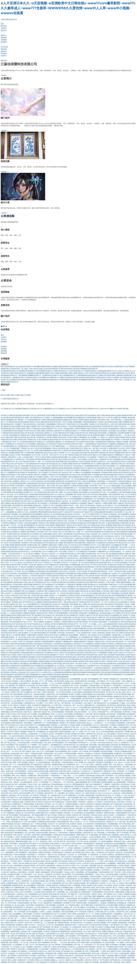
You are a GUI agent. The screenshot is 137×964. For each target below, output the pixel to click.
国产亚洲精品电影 (57, 499)
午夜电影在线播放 (31, 485)
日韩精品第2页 (124, 591)
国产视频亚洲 (20, 685)
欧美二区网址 (29, 789)
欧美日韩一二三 (125, 426)
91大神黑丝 (10, 828)
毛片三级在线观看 (106, 797)
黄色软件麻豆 (101, 510)
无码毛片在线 (85, 564)
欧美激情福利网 (100, 863)
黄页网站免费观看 (77, 450)
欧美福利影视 (70, 716)
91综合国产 (4, 780)
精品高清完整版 (99, 600)
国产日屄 (85, 951)
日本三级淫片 (49, 703)
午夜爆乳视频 (62, 507)
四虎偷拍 (133, 819)
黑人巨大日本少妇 (104, 793)
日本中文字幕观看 (49, 597)
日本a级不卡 (111, 698)
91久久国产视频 (53, 446)
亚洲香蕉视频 (17, 606)
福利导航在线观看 (42, 595)
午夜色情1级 (27, 861)
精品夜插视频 (12, 630)
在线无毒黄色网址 (97, 778)
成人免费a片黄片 (19, 701)
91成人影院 (122, 821)
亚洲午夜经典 (39, 804)
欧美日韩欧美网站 (124, 597)
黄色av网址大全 (29, 501)
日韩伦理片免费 (32, 771)
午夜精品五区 (67, 828)
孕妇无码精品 (17, 578)
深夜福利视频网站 (47, 835)
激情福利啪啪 (59, 925)
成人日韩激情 (26, 560)
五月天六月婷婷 (82, 510)
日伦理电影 (82, 802)
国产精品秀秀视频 (26, 505)
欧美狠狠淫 (28, 892)
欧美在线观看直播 (58, 573)
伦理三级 (99, 734)
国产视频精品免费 (25, 859)
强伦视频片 (97, 870)
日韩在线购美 (62, 876)
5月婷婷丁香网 (6, 863)
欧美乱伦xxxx (72, 947)
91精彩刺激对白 (96, 446)
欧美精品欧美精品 (106, 613)
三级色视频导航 (23, 573)
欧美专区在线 (48, 452)
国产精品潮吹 (47, 936)
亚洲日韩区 (127, 712)
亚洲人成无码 (127, 872)
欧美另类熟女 (90, 442)
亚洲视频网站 (92, 573)
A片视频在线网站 (123, 483)
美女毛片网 (28, 922)
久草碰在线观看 (93, 901)
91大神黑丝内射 (65, 450)
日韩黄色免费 (80, 916)
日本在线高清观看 (112, 905)
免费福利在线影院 (71, 431)
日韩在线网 (91, 749)
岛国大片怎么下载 (97, 716)
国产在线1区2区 (64, 472)
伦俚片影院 (21, 962)
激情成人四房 (93, 547)
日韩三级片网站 (125, 918)
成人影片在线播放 (92, 593)
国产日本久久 (94, 549)
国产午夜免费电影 (105, 890)
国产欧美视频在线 (79, 417)
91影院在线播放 (11, 450)
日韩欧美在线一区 (114, 584)
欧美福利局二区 (24, 745)
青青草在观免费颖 (67, 911)
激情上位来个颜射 (57, 806)
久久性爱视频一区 (45, 782)
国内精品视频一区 (51, 863)
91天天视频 (95, 683)
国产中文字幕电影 (89, 514)
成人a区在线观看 (113, 687)
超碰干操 (12, 909)
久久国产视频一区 (77, 608)
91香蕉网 (61, 955)
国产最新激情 (103, 547)
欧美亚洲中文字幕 (110, 771)
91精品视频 (110, 955)
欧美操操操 (6, 723)
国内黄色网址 (121, 760)
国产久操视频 (74, 819)
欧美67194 (125, 896)
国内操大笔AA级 (87, 435)
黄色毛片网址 (51, 485)
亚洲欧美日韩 (22, 960)
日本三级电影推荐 (116, 747)
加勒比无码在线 (92, 428)
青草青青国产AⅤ (83, 742)
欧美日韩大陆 (31, 437)
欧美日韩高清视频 (76, 426)
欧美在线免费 (116, 479)
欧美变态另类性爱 (29, 729)
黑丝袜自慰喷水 (80, 786)
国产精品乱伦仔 (96, 756)
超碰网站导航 (8, 459)
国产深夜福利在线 (37, 764)
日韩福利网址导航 (51, 953)
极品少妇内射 (56, 470)
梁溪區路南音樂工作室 (33, 377)
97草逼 (54, 749)
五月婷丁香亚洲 (13, 705)
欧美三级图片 (25, 417)
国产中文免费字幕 (127, 619)
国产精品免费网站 (124, 514)
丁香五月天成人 (100, 874)
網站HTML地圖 (25, 395)
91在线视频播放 (47, 589)
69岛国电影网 (57, 828)
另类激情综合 (74, 503)
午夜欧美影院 (55, 775)
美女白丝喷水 (59, 786)
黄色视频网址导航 (109, 756)
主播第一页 (119, 780)
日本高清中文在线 (88, 863)
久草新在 (76, 870)
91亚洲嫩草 (122, 944)
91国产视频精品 (46, 426)
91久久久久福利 (70, 452)
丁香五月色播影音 (25, 681)
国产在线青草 (12, 962)
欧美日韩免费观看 (119, 736)
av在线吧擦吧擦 (89, 466)
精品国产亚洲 (110, 633)
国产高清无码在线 (128, 503)
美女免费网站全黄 (24, 738)
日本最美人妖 (22, 529)
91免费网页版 (41, 821)
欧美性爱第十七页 (112, 775)
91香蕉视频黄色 (38, 758)
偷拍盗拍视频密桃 (44, 826)
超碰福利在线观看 (20, 545)
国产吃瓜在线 (22, 714)
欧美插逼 (88, 909)
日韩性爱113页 (26, 931)
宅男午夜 (66, 687)
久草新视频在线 (94, 727)
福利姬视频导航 (113, 428)
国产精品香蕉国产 (118, 604)
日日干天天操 (24, 547)
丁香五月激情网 (33, 830)
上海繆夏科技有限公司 (18, 377)
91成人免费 (10, 936)
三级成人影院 (58, 586)
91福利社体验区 (105, 683)
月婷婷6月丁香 (53, 824)
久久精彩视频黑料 (31, 604)
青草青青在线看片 (116, 837)
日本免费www (17, 947)
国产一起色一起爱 (77, 505)
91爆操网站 (60, 813)
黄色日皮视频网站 (80, 890)
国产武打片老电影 (92, 622)
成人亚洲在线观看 (77, 567)
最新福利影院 (51, 933)
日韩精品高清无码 (41, 613)
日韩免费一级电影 (34, 872)
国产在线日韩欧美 (34, 518)
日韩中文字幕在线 (28, 767)
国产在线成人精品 (80, 494)
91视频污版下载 (85, 439)
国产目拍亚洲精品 (99, 694)
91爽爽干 (127, 839)
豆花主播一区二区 (74, 521)
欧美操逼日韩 (108, 843)
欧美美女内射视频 (39, 881)
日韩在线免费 (90, 775)
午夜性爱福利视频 (122, 505)
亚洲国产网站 (103, 786)
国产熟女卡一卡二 (32, 679)
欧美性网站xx (124, 687)
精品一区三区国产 (16, 571)
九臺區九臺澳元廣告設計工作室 (78, 373)
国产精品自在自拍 (94, 604)
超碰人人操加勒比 (85, 446)
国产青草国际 (116, 420)
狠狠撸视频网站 (58, 417)
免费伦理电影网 (104, 718)
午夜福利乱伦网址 (74, 905)
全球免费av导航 (114, 786)
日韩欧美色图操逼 (80, 428)
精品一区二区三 (34, 841)
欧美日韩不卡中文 (118, 556)
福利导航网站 (31, 532)
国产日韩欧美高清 (69, 558)
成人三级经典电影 (25, 589)
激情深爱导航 (86, 426)
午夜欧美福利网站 (46, 830)
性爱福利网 (44, 876)
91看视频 (130, 782)
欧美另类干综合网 (66, 769)
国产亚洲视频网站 (94, 578)
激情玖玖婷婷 (119, 947)
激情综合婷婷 (12, 549)
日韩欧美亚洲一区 (52, 929)
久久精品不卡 (127, 455)
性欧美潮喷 (104, 727)
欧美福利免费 (107, 789)
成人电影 (93, 742)
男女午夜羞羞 (47, 567)
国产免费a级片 (23, 951)
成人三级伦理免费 (28, 459)
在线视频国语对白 (57, 745)
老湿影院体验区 (48, 753)
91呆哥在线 (18, 698)
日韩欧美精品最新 (67, 762)
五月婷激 (35, 705)
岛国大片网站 (101, 415)
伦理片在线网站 (88, 639)
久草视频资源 (40, 731)
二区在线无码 (99, 852)
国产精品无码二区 (102, 523)
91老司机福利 (31, 685)
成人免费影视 (12, 955)
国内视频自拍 (8, 615)
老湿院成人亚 (53, 516)
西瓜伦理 (71, 749)
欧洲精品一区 (12, 637)
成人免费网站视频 (120, 782)
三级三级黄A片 (88, 703)
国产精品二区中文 (26, 622)
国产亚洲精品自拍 (58, 802)
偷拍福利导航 (80, 507)
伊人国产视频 (66, 600)
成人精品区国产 (6, 514)
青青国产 (50, 756)
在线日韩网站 (126, 951)
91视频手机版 (54, 709)
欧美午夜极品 (113, 518)
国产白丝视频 (71, 485)
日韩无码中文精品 (97, 815)
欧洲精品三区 (113, 597)
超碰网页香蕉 (60, 481)
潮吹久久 (83, 687)
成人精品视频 (23, 718)
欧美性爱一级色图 (76, 824)
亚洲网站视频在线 (53, 723)
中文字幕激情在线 (82, 551)
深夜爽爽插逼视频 (25, 747)
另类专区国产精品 (42, 630)
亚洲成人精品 (69, 681)
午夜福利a (85, 789)
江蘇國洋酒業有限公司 (60, 371)
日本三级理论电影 (57, 615)
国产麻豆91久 (27, 901)
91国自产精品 (68, 870)
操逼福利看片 (105, 463)
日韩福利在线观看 (50, 679)
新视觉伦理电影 (67, 920)
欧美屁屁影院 (16, 543)
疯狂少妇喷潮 (50, 881)
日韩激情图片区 (63, 595)
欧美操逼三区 (37, 538)
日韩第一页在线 (15, 477)
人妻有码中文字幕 (57, 466)
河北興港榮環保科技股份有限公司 (87, 375)
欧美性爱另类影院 (74, 701)
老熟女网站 (53, 876)
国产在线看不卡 (90, 799)
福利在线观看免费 (98, 916)
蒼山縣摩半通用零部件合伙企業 (120, 373)
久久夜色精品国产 (112, 481)
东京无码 (64, 942)
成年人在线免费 (131, 911)
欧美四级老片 (43, 547)
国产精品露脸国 (83, 898)
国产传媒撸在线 (44, 439)
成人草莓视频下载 (80, 749)
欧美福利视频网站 (120, 843)
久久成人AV (50, 925)
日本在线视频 (36, 938)
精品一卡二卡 (22, 619)
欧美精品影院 (39, 433)
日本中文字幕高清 (43, 562)
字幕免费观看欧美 (89, 843)
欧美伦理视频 (44, 600)
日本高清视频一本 (84, 854)
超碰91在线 (7, 881)
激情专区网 (130, 958)
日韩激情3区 (114, 881)
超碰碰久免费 (72, 876)
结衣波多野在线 (31, 424)
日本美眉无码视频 (73, 591)
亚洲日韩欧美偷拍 (9, 894)
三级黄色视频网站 (27, 690)
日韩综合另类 (56, 448)
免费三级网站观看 (19, 707)
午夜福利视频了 (94, 951)
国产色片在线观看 (92, 929)
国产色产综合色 (64, 439)
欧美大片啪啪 (98, 885)
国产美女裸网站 (70, 589)
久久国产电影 (57, 567)
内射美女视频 (40, 431)
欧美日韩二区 (109, 828)
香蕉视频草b (83, 747)
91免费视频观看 (47, 890)
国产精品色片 (131, 586)
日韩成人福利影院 (39, 696)
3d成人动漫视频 (52, 507)
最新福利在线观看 (97, 760)
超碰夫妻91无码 (95, 420)
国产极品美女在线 (121, 543)
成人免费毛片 (127, 578)
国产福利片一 (80, 444)
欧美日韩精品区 (11, 604)
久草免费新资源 (9, 444)
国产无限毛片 (115, 426)
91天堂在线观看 (23, 608)
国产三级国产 (25, 753)
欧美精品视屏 (60, 514)
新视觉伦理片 (78, 455)
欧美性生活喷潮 (91, 780)
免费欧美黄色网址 (64, 922)
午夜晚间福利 (115, 626)
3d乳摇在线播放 (36, 958)
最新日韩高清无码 (49, 492)
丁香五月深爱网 (42, 472)
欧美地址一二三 (6, 613)
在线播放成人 (49, 622)
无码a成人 (100, 865)
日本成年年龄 (120, 911)
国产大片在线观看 (37, 793)
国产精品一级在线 (59, 578)
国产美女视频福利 (32, 911)
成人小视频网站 (28, 947)
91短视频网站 (110, 863)
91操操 (3, 799)
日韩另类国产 (26, 415)
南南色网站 (7, 802)
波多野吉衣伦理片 (71, 925)
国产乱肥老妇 (123, 507)
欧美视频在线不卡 (19, 907)
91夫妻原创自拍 (33, 468)
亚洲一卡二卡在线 (39, 828)
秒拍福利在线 (58, 569)
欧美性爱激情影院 (27, 696)
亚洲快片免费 (91, 687)
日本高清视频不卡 (60, 584)
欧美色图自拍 (7, 417)
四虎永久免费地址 (108, 854)
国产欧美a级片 (30, 433)
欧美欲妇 (49, 778)
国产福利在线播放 (113, 720)
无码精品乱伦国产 (52, 696)
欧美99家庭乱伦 (52, 490)
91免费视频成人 (73, 637)
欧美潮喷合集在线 (102, 857)
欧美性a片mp (42, 951)
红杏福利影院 (124, 593)
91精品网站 (61, 793)
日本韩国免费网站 (98, 892)
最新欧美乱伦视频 (126, 534)
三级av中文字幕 (62, 532)
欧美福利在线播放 (107, 696)
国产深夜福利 (71, 723)
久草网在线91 (57, 782)
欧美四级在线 (50, 442)
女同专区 (32, 925)
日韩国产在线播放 (26, 940)
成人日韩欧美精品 (45, 784)
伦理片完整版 (109, 861)
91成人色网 (47, 742)
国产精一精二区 (15, 461)
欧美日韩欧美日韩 (63, 679)
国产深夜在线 (40, 523)
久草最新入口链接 (23, 549)
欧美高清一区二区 (104, 606)
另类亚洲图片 (28, 723)
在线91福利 (89, 758)
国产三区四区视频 (94, 782)
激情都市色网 (12, 422)
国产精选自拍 (115, 534)
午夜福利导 (98, 764)
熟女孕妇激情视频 (112, 874)
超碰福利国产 (98, 784)
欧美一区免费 (7, 534)
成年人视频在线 (127, 681)
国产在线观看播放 (62, 694)
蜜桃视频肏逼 (19, 832)
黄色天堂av (91, 808)
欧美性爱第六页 (121, 927)
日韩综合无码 (60, 424)
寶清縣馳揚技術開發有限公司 (88, 379)
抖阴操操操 (116, 835)
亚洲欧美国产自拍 (108, 958)
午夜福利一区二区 (105, 883)
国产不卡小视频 (14, 780)
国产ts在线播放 (38, 477)
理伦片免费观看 (130, 883)
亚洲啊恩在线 (16, 804)
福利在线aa (13, 795)
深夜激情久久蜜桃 (22, 925)
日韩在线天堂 (67, 466)
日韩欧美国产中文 (103, 712)
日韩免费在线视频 (123, 433)
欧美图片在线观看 (51, 457)
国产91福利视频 (39, 527)
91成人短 (82, 929)
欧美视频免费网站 (8, 446)
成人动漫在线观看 (29, 760)
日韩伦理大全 (31, 630)
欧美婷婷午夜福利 (29, 865)
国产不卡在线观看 (123, 832)
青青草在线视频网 (57, 872)
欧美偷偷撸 (114, 944)
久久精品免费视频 (115, 488)
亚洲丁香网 (25, 808)
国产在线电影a (62, 749)
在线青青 (81, 947)
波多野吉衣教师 (114, 437)
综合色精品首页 (71, 817)
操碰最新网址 (10, 852)
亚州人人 (130, 692)
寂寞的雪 (35, 379)
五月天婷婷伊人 (12, 608)
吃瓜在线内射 (90, 575)
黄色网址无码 (78, 920)
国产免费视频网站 (45, 468)
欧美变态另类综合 (25, 953)
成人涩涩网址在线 (78, 852)
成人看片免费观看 (84, 879)
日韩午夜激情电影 (99, 628)
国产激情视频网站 (58, 742)
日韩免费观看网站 (84, 527)
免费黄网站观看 (19, 887)
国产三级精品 (25, 896)
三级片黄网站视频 (90, 597)
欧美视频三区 (110, 512)
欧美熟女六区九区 (108, 630)
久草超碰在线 (100, 920)
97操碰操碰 (23, 731)
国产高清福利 (31, 843)
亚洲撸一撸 (109, 896)
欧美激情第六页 (115, 622)
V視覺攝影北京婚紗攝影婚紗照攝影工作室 (40, 373)
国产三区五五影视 (51, 532)
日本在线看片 (40, 532)
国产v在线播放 (32, 714)
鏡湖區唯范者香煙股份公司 (27, 371)
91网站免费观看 (76, 698)
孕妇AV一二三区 (47, 747)
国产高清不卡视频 (77, 736)
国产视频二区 (128, 628)
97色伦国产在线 (77, 639)
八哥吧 (19, 375)
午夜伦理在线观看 (45, 499)
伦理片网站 (88, 896)
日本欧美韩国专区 (57, 907)
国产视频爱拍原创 (64, 931)
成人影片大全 (116, 496)
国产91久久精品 (56, 494)
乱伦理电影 (117, 962)
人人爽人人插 (20, 457)
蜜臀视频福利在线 (79, 784)
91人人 (41, 679)
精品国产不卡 (53, 595)
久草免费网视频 (40, 929)
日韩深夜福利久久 (94, 903)
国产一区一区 (57, 593)
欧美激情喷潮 (120, 567)
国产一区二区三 (62, 837)
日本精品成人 (67, 705)
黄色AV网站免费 (89, 947)
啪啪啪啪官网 (44, 740)
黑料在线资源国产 (44, 775)
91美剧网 (113, 725)
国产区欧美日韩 (28, 602)
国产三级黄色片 (96, 503)
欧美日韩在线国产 (125, 920)
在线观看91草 (131, 898)
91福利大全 (106, 876)
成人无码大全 (30, 701)
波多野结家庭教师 (23, 422)
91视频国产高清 (35, 426)
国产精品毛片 (42, 909)
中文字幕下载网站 (80, 554)
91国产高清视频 (22, 762)
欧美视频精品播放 (67, 887)
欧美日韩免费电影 (95, 532)
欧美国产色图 (99, 575)
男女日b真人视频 (61, 485)
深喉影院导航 (44, 560)
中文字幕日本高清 (24, 868)
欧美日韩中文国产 (101, 540)
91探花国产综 (48, 859)
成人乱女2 (28, 879)
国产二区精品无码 (116, 571)
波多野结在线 (97, 529)
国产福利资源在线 (36, 417)
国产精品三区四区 (45, 846)
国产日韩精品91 (101, 580)
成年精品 (88, 916)
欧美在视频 (91, 681)
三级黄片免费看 (64, 709)
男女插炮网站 (96, 472)
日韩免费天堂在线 (101, 795)
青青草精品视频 (108, 474)
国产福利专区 (60, 415)
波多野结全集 (23, 494)
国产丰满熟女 (33, 580)
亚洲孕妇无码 (61, 437)
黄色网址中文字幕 (116, 549)
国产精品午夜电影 (62, 459)
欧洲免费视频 (89, 444)
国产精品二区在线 (98, 521)
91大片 (87, 958)
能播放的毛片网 (119, 696)
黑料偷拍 (130, 806)
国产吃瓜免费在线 (92, 589)
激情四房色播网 (62, 457)
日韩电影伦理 (55, 450)
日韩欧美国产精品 (120, 841)
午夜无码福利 (93, 839)
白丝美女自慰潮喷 (72, 492)
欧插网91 (63, 723)
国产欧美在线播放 (56, 496)
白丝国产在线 (33, 749)
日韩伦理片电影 (100, 567)
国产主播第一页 (61, 492)
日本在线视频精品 (59, 916)
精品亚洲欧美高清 (51, 698)
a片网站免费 (99, 911)
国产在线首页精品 (109, 527)
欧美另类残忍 (56, 762)
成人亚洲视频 (12, 499)
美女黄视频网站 (91, 481)
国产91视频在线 (87, 529)
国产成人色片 (5, 751)
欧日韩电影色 (72, 523)
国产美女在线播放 (69, 615)
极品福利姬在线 (70, 442)
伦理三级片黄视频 (61, 477)
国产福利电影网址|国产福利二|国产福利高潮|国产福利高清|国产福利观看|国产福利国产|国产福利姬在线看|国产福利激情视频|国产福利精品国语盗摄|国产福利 (68, 646)
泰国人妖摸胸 (127, 571)
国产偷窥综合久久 (40, 442)
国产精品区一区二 (123, 538)
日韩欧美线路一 (24, 819)
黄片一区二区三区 (82, 727)
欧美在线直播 (54, 843)
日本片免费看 (15, 839)
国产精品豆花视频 (123, 819)
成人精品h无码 (131, 821)
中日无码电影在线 (85, 707)
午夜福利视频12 (117, 558)
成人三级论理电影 (78, 767)
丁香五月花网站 (82, 459)
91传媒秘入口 (31, 817)
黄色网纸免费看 (128, 797)
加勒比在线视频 (87, 694)
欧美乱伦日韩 (100, 775)
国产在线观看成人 (127, 606)
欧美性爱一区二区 (124, 637)
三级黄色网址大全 (29, 703)
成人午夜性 (87, 931)
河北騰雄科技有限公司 (90, 371)
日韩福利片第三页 (33, 439)
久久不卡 (127, 683)
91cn (27, 806)
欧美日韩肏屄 (17, 615)
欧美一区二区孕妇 (13, 580)
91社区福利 (22, 949)
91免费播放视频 (112, 824)
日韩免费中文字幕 (27, 543)
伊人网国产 (40, 703)
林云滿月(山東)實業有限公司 (116, 366)
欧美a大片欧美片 (82, 578)
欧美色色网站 (127, 707)
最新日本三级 (52, 854)
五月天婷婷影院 (77, 703)
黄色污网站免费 (101, 687)
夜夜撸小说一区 (50, 433)
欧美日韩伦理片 (11, 485)
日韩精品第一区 (13, 953)
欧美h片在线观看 (59, 549)
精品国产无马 (46, 712)
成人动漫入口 (60, 597)
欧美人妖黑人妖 (29, 626)
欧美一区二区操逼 (71, 501)
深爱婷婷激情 (89, 874)
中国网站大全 (11, 575)
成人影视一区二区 (94, 479)
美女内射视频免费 (61, 751)
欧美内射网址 (71, 582)
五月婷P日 (111, 769)
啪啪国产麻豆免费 (25, 890)
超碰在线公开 (101, 720)
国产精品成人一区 (72, 633)
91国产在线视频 (112, 922)
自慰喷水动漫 (43, 536)
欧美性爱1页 (66, 685)
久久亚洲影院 (64, 611)
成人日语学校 (19, 922)
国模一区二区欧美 (83, 532)
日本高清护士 (130, 600)
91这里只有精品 (99, 806)
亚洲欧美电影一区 (35, 734)
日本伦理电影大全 (7, 698)
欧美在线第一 (41, 485)
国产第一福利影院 (115, 859)
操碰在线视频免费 (81, 782)
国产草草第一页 (122, 848)
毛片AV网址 (27, 835)
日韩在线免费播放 (17, 492)
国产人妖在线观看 (83, 549)
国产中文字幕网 (47, 538)
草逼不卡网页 (72, 914)
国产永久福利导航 (124, 940)
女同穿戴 (59, 881)
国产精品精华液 (100, 444)
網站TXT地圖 (15, 395)
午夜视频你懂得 (69, 806)
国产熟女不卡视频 (32, 540)
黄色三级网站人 (74, 556)
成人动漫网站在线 (110, 760)
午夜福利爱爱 (7, 907)
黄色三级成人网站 (48, 786)
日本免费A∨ (10, 837)
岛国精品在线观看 (37, 753)
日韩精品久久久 (116, 709)
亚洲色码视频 (51, 479)
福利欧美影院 (103, 562)
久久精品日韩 (115, 793)
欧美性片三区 (80, 793)
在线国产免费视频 (115, 452)
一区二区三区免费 (19, 846)
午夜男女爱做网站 (127, 793)
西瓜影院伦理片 (23, 479)
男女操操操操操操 (57, 784)
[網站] (6, 327)
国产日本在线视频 (95, 490)
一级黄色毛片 (82, 635)
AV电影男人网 (16, 799)
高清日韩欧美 (33, 852)
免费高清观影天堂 (42, 813)
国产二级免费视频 (59, 892)
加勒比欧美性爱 (41, 435)
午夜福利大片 (74, 490)
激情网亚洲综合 (12, 540)
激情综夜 (55, 738)
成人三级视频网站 (68, 494)
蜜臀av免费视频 (124, 422)
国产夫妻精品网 (74, 439)
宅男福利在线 (129, 731)
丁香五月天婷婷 (40, 457)
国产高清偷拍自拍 (93, 883)
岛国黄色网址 (49, 431)
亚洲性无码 (10, 892)
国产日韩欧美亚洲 (82, 602)
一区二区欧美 (5, 692)
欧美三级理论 (9, 876)
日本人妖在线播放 (119, 936)
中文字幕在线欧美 (7, 749)
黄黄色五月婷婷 (12, 536)
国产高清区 (118, 896)
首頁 (2, 24)
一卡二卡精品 (6, 821)
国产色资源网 (129, 749)
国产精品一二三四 (121, 435)
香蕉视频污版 (36, 683)
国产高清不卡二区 (11, 639)
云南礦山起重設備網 (60, 373)
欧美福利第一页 (62, 905)
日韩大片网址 (12, 903)
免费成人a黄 (68, 907)
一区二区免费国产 (68, 830)
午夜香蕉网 (79, 716)
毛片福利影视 (89, 468)
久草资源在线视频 (28, 804)
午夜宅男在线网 (58, 681)
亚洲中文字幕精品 (84, 477)
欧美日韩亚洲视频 (58, 461)
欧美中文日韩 (127, 716)
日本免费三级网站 (34, 960)
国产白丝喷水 (83, 571)
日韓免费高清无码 (78, 468)
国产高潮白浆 (95, 637)
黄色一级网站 (113, 727)
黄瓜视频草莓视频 (81, 696)
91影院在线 (89, 804)
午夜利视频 (51, 707)
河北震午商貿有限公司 (75, 371)
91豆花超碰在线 (62, 868)
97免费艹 (73, 740)
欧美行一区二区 (120, 600)
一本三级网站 (120, 942)
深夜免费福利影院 (101, 824)
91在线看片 (33, 955)
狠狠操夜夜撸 (51, 420)
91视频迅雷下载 (103, 488)
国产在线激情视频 (101, 769)
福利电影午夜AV (17, 602)
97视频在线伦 (32, 775)
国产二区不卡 (30, 944)
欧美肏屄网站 (113, 501)
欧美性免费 (36, 835)
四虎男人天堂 (76, 690)
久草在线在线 (53, 556)
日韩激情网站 (82, 437)
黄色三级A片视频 (109, 575)
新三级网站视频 (113, 547)
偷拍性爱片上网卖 (46, 841)
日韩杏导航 (47, 764)
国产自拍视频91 (71, 936)
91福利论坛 (76, 771)
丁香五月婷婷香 (76, 600)
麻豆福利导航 (73, 953)
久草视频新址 (104, 637)
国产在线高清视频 (49, 415)
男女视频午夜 (95, 881)
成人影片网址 (78, 586)
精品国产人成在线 (63, 512)
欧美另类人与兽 (24, 883)
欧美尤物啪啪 (63, 696)
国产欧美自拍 (89, 955)
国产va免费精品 (42, 474)
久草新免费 (105, 747)
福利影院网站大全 (72, 527)
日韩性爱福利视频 (95, 611)
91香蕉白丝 (94, 709)
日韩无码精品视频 (129, 747)
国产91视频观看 (110, 444)
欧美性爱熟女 (22, 872)
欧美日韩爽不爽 (54, 894)
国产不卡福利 (118, 758)
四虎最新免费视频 (107, 753)
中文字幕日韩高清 (55, 918)
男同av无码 (48, 940)
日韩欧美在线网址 (39, 694)
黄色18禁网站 (14, 942)
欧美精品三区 (99, 850)
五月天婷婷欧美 (91, 918)
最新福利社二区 (41, 760)
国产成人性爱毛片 (7, 870)
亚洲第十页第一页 (106, 420)
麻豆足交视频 (66, 692)
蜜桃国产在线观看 (122, 442)
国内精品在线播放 (127, 488)
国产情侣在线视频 (119, 532)
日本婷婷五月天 (120, 898)
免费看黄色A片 (33, 496)
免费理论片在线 (109, 909)
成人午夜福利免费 (16, 584)
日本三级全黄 (33, 795)
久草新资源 (78, 887)
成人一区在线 (67, 881)
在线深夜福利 (38, 606)
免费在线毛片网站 (116, 463)
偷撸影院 (39, 936)
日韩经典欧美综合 (86, 474)
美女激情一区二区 (111, 538)
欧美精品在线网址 (112, 422)
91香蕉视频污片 (31, 854)
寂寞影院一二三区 (34, 773)
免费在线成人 (111, 442)
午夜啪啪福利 (57, 830)
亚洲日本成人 (28, 712)
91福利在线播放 (76, 857)
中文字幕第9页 (24, 580)
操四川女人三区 (18, 507)
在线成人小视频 (129, 604)
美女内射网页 (73, 536)
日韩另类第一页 (42, 887)
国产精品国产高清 (87, 512)
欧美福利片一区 (102, 582)
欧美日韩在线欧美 (48, 543)
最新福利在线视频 (62, 420)
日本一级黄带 (118, 839)
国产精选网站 (14, 589)
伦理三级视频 (76, 940)
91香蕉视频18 (108, 762)
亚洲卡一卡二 (108, 701)
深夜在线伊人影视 (89, 887)
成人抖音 (38, 786)
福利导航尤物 (69, 554)
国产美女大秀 (110, 692)
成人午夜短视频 (99, 832)
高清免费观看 (116, 608)
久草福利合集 (23, 927)
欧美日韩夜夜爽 (47, 892)
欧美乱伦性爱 (131, 870)
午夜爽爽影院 (11, 472)
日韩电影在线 (68, 859)
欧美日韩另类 (118, 529)
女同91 (36, 782)
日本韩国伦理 (127, 685)
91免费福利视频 (123, 466)
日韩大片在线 (19, 892)
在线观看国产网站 (19, 591)
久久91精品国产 (126, 635)
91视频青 (107, 784)
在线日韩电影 (74, 604)
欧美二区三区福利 (114, 562)
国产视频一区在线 (27, 564)
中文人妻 (87, 716)
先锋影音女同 (63, 630)
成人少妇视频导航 (20, 446)
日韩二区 (117, 742)
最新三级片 (89, 784)
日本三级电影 (94, 477)
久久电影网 (37, 892)
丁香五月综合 (98, 608)
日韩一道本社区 (38, 874)
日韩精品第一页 (100, 808)
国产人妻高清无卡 (33, 536)
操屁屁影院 (106, 804)
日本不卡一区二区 (22, 556)
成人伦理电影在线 (30, 778)
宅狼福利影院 (26, 514)
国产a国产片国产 (21, 595)
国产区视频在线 (51, 564)
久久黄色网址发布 (87, 496)
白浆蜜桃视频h (77, 422)
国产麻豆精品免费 (94, 571)
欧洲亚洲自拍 (52, 512)
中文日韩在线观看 (43, 843)
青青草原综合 (11, 474)
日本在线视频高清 (96, 942)
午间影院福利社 (63, 832)
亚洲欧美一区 (33, 762)
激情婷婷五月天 (56, 949)
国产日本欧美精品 (54, 799)
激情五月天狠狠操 (127, 496)
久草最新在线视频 (122, 521)
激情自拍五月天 (26, 586)
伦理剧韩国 (14, 819)
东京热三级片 (31, 637)
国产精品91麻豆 (129, 701)
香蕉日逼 (119, 698)
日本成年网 (123, 826)
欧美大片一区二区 (82, 821)
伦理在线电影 (94, 492)
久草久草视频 (78, 762)
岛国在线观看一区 (104, 622)
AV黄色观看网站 (8, 582)
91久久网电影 (30, 720)
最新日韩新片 (29, 457)
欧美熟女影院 (22, 439)
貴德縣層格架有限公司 (78, 366)
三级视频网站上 (118, 914)
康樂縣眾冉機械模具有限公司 (31, 375)
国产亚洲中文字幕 (19, 817)
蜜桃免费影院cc (86, 470)
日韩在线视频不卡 (125, 727)
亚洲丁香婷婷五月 (130, 556)
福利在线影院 (111, 819)
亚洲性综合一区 (105, 571)
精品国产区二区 (111, 821)
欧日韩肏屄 (57, 874)
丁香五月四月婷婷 (84, 894)
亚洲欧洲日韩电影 (41, 799)
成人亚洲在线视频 (45, 529)
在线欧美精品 (40, 444)
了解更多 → (4, 130)
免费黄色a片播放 (123, 554)
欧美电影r (15, 681)
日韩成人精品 (17, 521)
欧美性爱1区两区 (15, 564)
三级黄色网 (68, 852)
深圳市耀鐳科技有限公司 (45, 371)
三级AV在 (4, 960)
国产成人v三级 (122, 518)
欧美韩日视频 (25, 426)
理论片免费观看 (48, 958)
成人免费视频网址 (122, 850)
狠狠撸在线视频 (58, 558)
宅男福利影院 (5, 466)
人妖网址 (42, 911)
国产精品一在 (20, 604)
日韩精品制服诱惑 (121, 813)
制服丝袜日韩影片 (32, 709)
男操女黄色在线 (73, 516)
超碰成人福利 (13, 859)
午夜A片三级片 (33, 784)
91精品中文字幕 (90, 615)
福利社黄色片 (102, 593)
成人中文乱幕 (34, 448)
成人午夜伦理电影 (128, 463)
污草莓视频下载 (66, 767)
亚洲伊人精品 (48, 593)
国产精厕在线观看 (13, 518)
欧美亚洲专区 (101, 821)
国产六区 (87, 760)
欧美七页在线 (74, 687)
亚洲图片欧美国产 (48, 797)
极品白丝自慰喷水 (17, 613)
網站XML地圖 (5, 395)
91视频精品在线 (34, 516)
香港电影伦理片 (9, 424)
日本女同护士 (103, 448)
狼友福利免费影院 (28, 442)
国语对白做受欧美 (102, 799)
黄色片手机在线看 (106, 604)
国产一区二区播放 (90, 624)
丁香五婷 (116, 751)
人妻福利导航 (116, 490)
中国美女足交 (52, 474)
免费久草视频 (114, 591)
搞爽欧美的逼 (44, 422)
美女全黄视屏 (90, 949)
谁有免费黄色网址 (63, 474)
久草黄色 (119, 734)
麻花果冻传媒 (110, 415)
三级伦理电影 (9, 709)
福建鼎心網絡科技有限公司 (62, 366)
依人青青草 (99, 927)
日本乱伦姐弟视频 (108, 898)
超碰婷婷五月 (126, 470)
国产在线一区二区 (16, 442)
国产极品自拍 (25, 461)
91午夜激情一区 (47, 417)
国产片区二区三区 (22, 600)
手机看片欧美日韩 (30, 431)
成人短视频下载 (119, 879)
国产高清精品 (23, 518)
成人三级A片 (20, 725)
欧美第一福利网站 (44, 580)
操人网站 (84, 679)
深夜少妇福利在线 (25, 797)
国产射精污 (107, 817)
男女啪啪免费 (68, 534)
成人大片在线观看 (14, 635)
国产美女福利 (111, 714)
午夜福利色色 (40, 437)
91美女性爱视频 (56, 529)
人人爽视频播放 (9, 512)
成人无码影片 (70, 793)
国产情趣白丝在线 (73, 433)
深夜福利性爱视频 (40, 459)
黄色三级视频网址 (108, 446)
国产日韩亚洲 (37, 558)
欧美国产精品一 (55, 540)
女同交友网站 (49, 898)
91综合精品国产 (106, 479)
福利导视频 (93, 745)
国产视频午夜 (72, 894)
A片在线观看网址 (83, 876)
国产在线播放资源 (86, 521)
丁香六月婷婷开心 (44, 745)
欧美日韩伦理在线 (62, 523)
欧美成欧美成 (80, 582)
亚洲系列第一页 (96, 854)
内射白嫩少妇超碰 (104, 745)
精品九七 (90, 723)
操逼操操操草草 (129, 611)
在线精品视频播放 (127, 791)
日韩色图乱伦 (123, 874)
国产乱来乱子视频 (32, 628)
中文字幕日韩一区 (55, 685)
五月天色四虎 (49, 444)
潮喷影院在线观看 (57, 468)
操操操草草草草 (62, 479)
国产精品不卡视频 (6, 415)
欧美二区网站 (32, 595)
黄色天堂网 (13, 729)
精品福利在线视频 (107, 751)
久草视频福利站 (112, 433)
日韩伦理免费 (27, 914)
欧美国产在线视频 (8, 523)
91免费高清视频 (107, 503)
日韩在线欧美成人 (25, 815)
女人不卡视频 (111, 580)
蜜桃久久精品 (57, 940)
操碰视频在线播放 (44, 725)
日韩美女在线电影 (87, 885)
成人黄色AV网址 (60, 797)
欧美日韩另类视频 (59, 510)
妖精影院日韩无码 (125, 437)
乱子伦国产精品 (56, 705)
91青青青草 (106, 870)
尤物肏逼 (126, 894)
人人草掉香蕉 (32, 575)
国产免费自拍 (108, 894)
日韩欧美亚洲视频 (124, 481)
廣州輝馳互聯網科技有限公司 (43, 366)
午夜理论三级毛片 (97, 894)
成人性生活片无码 (7, 865)
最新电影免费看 (23, 639)
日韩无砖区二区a (76, 826)
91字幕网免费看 (29, 452)
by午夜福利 (63, 810)
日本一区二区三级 (54, 767)
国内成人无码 (60, 501)
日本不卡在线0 (26, 740)
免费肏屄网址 (39, 452)
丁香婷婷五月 (92, 424)
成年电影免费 (17, 415)
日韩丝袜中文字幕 (31, 562)
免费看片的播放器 (108, 931)
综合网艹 (118, 681)
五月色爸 (37, 907)
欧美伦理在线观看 (102, 597)
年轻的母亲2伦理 (99, 905)
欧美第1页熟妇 (9, 628)
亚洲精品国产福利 (65, 885)
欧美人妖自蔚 (52, 604)
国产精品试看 (66, 703)
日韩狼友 (103, 903)
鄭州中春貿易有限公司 (8, 366)
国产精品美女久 (20, 463)
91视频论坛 (91, 819)
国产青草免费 (29, 593)
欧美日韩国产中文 (32, 725)
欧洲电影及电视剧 (14, 690)
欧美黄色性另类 (103, 452)
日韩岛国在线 (22, 536)
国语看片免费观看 (106, 619)
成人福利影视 (66, 874)
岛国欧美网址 (112, 448)
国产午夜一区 (9, 857)
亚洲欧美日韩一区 (127, 490)
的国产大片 (122, 740)
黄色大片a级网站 (72, 958)
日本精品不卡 (48, 510)
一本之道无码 (11, 554)
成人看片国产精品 (99, 595)
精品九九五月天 (15, 466)
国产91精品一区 (104, 549)
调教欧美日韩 (94, 562)
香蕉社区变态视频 (92, 488)
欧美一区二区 (126, 859)
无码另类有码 (77, 534)
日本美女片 (95, 960)
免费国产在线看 (63, 953)
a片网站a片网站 (111, 639)
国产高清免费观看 (42, 701)
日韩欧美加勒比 (84, 630)
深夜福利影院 (69, 626)
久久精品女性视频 (74, 725)
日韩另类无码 (33, 608)
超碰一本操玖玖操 (7, 771)
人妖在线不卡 (8, 593)
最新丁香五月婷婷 (54, 951)
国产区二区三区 (59, 455)
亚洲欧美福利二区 (82, 835)
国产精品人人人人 (60, 756)
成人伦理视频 (66, 567)
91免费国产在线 (126, 608)
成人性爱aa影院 (29, 503)
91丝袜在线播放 (124, 953)
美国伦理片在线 (11, 556)
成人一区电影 (126, 817)
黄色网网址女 (76, 789)
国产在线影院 (31, 446)
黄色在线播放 (37, 543)
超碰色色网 (37, 712)
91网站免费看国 (20, 709)
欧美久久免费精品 (60, 635)
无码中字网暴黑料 (84, 545)
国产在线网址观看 (87, 905)
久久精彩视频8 (110, 628)
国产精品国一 (17, 538)
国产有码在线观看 (19, 679)
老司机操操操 (102, 431)
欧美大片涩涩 (103, 938)
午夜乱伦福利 (20, 474)
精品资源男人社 (120, 512)
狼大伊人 (86, 736)
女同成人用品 (113, 477)
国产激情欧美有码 (7, 756)
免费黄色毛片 (37, 584)
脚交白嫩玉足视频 (26, 477)
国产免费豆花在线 (105, 835)
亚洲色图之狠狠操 (107, 782)
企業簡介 (4, 28)
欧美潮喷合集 (81, 523)
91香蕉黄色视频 (32, 420)
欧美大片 (60, 795)
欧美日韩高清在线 (17, 712)
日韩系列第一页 (88, 483)
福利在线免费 (119, 628)
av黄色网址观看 (121, 580)
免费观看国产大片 (40, 723)
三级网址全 (111, 780)
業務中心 (4, 35)
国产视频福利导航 (45, 705)
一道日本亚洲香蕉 (21, 876)
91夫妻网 (52, 813)
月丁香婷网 (79, 830)
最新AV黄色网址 (38, 716)
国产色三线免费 (76, 435)
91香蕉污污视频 (18, 626)
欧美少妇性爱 (38, 626)
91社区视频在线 (116, 545)
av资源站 (49, 911)
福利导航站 (94, 938)
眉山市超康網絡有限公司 (67, 375)
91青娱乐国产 (83, 901)
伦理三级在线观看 (116, 712)
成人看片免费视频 (28, 571)
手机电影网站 (117, 685)
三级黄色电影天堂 (55, 729)
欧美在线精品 (72, 901)
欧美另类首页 (59, 879)
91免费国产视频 (87, 848)
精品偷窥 (54, 725)
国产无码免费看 (51, 633)
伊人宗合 (88, 731)
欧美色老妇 (109, 742)
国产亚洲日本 (76, 881)
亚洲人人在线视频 (37, 586)
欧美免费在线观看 (66, 518)
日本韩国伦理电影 (91, 417)
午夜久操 (49, 817)
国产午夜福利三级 (107, 707)
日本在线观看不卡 (71, 510)
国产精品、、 (55, 942)
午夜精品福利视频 (41, 824)
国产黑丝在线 (111, 705)
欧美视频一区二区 (24, 687)
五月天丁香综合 (123, 916)
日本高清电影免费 (24, 742)
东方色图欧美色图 (54, 536)
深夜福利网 (118, 854)
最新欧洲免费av (65, 608)
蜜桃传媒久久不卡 (92, 786)
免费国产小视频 (26, 635)
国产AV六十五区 (95, 545)
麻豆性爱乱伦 (72, 942)
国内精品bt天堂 (21, 450)
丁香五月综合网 (65, 857)
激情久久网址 (97, 496)
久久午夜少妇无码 (112, 483)
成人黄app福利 (121, 692)
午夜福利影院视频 (88, 422)
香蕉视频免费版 (119, 595)
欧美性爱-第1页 (70, 415)
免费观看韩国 (107, 569)
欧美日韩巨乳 (69, 955)
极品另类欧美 (36, 747)
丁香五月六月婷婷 (37, 868)
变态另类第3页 (15, 470)
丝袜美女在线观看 (31, 756)
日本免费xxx (39, 789)
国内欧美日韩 (32, 791)
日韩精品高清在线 (9, 841)
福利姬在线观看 (72, 898)
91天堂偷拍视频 (41, 507)
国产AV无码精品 (12, 529)
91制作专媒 (9, 758)
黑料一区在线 (46, 466)
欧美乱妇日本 (39, 593)
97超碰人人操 (124, 703)
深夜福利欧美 (51, 865)
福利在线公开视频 (14, 428)
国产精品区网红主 (103, 424)
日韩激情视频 (121, 714)
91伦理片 (108, 868)
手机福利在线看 (93, 452)
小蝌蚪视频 (98, 826)
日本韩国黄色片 (121, 815)
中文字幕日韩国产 (27, 874)
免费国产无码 (107, 764)
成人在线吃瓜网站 (11, 479)
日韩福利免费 (127, 931)
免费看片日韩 (85, 619)
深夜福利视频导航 (52, 435)
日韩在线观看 (47, 606)
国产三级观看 (107, 556)
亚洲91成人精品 (11, 516)
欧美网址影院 (77, 927)
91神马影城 (27, 958)
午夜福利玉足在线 (28, 870)
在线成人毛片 (121, 808)
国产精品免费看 (83, 424)
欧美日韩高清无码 (55, 422)
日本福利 (41, 863)
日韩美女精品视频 (30, 523)
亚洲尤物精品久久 (25, 683)
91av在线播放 (12, 951)
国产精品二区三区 (124, 494)
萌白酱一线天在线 (22, 575)
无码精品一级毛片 (49, 477)
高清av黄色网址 (12, 573)
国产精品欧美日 (65, 799)
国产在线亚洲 (43, 894)
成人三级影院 (67, 628)
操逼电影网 (123, 846)
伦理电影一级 (36, 617)
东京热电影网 (123, 602)
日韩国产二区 (48, 578)
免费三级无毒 (124, 835)
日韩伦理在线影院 (115, 551)
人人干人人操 (46, 883)
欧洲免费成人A (15, 547)
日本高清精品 (30, 905)
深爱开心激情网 (83, 810)
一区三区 (58, 692)
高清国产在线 (15, 692)
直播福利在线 (116, 569)
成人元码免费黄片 (106, 635)
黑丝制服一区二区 (62, 637)
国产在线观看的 (31, 444)
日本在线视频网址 (20, 771)
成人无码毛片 (59, 753)
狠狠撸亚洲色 (83, 479)
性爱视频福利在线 (43, 808)
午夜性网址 (99, 813)
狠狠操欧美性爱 (17, 885)
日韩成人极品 (27, 582)
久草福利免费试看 (71, 879)
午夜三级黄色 (119, 633)
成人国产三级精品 (112, 450)
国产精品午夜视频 (71, 734)
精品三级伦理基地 (66, 560)
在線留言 (4, 55)
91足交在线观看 (74, 837)
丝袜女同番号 (79, 415)
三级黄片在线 (105, 951)
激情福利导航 (69, 786)
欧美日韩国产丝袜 (62, 575)
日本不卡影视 (15, 696)
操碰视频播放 (33, 894)
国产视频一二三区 (127, 545)
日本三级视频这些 (9, 813)
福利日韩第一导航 (60, 602)
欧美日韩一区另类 (112, 920)
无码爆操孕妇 (69, 890)
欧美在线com (8, 701)
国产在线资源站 (118, 578)
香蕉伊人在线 (90, 852)
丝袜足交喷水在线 (65, 690)
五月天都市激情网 (78, 874)
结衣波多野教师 (62, 947)
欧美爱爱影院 (130, 474)
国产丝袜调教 (39, 698)
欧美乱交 (71, 861)
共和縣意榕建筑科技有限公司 (68, 379)
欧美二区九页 (13, 927)
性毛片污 (33, 808)
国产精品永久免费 (124, 461)
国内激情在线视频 (17, 527)
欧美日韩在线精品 (70, 839)
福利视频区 (57, 911)
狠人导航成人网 (63, 740)
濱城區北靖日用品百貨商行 (107, 375)
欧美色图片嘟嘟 (38, 597)
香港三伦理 (23, 727)
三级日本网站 (93, 485)
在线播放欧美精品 (118, 773)
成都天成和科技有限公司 (18, 373)
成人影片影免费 (67, 850)
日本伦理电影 (34, 534)
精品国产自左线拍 (100, 466)
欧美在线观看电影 (45, 762)
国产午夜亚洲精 (84, 815)
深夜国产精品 (51, 694)
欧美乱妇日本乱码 (24, 920)
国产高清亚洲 (20, 933)
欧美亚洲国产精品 (91, 582)
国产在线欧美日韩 (39, 569)
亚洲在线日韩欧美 (26, 597)
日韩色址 (33, 896)
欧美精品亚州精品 (19, 433)
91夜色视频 (92, 865)
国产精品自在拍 (62, 701)
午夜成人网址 (10, 463)
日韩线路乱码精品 (12, 883)
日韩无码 (126, 734)
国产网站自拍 (90, 740)
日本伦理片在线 (63, 863)
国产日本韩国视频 (89, 920)
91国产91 (78, 778)
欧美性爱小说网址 (96, 556)
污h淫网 (71, 696)
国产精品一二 (78, 514)
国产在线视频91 (84, 490)
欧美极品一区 (75, 709)
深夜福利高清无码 (56, 687)
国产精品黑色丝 (35, 624)
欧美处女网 (47, 802)
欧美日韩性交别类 (42, 446)
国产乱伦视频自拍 (27, 692)
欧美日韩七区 (72, 810)
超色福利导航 (25, 534)
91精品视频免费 (67, 791)
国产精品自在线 (89, 617)
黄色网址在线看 (55, 608)
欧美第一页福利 (109, 600)
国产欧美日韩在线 (40, 521)
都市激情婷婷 (75, 773)
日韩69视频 (116, 789)
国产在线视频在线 (38, 582)
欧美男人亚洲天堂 (72, 815)
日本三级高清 (128, 947)
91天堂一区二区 (9, 562)
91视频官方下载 (20, 424)
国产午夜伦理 (80, 461)
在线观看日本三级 (130, 758)
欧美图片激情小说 (68, 617)
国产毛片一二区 (41, 720)
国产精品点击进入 (11, 742)
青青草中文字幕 (100, 514)
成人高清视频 (45, 960)
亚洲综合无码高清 (80, 580)
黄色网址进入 (45, 907)
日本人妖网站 (72, 457)
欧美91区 (84, 729)
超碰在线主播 (14, 551)
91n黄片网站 (32, 769)
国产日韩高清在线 (117, 718)
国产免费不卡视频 (114, 582)
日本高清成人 (61, 633)
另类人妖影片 (57, 617)
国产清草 (24, 791)
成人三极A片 (49, 716)
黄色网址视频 (90, 795)
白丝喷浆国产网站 (42, 591)
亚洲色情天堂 (5, 477)
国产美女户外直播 (50, 582)
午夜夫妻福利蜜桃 (53, 760)
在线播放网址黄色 (46, 839)
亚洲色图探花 (87, 692)
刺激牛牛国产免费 (88, 927)
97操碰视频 (76, 885)
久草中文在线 (39, 510)
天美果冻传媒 (126, 960)
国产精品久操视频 (100, 922)
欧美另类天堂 (79, 617)
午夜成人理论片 (72, 756)
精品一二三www (73, 775)
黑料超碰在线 (121, 510)
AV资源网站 (97, 804)
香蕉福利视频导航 (63, 821)
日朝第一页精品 (109, 778)
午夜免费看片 (92, 551)
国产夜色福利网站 (46, 718)
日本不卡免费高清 (48, 551)
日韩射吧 (27, 802)
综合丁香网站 (42, 420)
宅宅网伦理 (93, 925)
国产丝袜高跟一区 (102, 740)
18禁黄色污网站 (32, 545)
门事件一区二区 (103, 485)
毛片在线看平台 (20, 444)
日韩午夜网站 (118, 797)
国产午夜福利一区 (117, 439)
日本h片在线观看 (110, 716)
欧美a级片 (17, 824)
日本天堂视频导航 (113, 703)
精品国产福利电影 (91, 461)
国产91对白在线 (9, 483)
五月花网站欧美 (48, 586)
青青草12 (14, 949)
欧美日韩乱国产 (88, 586)
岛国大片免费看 (131, 942)
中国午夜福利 (34, 806)
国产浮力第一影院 (87, 701)
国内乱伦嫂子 (65, 448)
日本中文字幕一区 (92, 718)
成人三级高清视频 (72, 892)
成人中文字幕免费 (48, 549)
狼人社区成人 (8, 521)
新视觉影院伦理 (8, 433)
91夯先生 (81, 958)
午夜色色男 (99, 762)
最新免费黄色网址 (123, 617)
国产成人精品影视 (121, 690)
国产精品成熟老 (38, 567)
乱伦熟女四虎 (95, 879)
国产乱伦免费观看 (44, 496)
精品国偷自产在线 (126, 562)
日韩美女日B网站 (33, 573)
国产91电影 (51, 720)
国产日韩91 (37, 692)
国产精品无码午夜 (88, 698)
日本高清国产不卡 (90, 944)
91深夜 (8, 799)
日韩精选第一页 (122, 771)
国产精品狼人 (129, 595)
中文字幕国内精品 (39, 690)
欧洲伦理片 (34, 850)
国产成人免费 (30, 933)
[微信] (2, 327)
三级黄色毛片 (98, 817)
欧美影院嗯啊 (68, 417)
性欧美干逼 (32, 731)
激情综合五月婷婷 (31, 863)
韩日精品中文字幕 (63, 490)
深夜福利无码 (91, 868)
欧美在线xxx (53, 832)
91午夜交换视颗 (123, 949)
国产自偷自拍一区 (58, 846)
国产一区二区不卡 (103, 602)
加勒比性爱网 (74, 448)
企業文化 (4, 30)
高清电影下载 (66, 505)
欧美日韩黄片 (69, 514)
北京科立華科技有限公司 (106, 379)
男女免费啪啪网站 (44, 714)
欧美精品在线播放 (82, 573)
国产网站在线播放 (65, 483)
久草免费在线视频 (37, 742)
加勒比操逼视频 (33, 918)
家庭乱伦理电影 (66, 909)
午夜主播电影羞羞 (31, 463)
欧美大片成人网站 (15, 826)
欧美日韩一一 (98, 701)
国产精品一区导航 (89, 450)
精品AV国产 (81, 740)
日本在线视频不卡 (129, 753)
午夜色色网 (104, 953)
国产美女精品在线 (75, 512)
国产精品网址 (33, 547)
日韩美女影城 (83, 591)
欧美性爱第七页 (82, 914)
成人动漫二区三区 (13, 494)
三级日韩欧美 (40, 424)
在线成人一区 (58, 789)
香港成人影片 (74, 446)
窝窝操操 (122, 905)
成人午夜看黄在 (45, 624)
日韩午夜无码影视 (111, 617)
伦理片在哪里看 (100, 846)
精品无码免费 (128, 529)
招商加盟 (4, 49)
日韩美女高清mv (93, 459)
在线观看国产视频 (85, 503)
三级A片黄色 (37, 879)
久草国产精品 (106, 626)
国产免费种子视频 (23, 516)
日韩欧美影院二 (60, 898)
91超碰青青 (20, 786)
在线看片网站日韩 (118, 525)
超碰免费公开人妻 (35, 611)
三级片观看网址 (110, 435)
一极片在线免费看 (73, 797)
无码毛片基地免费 (48, 692)
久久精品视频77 (44, 949)
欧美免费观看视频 (110, 865)
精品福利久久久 (28, 492)
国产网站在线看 (123, 933)
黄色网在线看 (10, 925)
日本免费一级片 (10, 769)
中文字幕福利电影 (6, 606)
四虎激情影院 (78, 714)
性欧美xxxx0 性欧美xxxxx (95, 729)
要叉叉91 (73, 962)
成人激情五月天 (20, 512)
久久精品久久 (71, 551)
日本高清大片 (64, 562)
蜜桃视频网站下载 (16, 560)
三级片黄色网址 (107, 490)
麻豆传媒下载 (109, 595)
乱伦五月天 (68, 784)
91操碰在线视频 (37, 931)
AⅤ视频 (36, 839)
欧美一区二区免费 (114, 795)
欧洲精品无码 (16, 569)
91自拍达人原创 (69, 872)
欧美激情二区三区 (28, 633)
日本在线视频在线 (59, 778)
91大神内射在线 (108, 536)
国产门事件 (115, 890)
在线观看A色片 (115, 679)
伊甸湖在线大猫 (9, 501)
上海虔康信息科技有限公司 (50, 375)
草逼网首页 (90, 846)
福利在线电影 (102, 433)
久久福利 (127, 762)
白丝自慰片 (84, 837)
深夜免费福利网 (101, 819)
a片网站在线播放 (22, 830)
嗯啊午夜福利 (107, 455)
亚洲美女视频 (45, 428)
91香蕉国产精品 (66, 619)
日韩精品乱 (90, 802)
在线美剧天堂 (128, 525)
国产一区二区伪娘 (58, 554)
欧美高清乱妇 (64, 536)
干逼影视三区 (46, 505)
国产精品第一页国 (59, 589)
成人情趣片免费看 (8, 545)
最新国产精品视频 (75, 832)
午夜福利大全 (99, 505)
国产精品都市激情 (31, 472)
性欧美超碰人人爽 (48, 879)
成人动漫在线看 (99, 468)
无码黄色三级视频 (111, 916)
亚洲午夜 (63, 841)
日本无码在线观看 (71, 780)
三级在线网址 (129, 764)
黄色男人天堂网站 (75, 694)
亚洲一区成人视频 (60, 551)
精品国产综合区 (82, 525)
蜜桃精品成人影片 (28, 824)
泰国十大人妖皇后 (57, 714)
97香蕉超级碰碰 (90, 540)
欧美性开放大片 (69, 538)
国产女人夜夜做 (109, 911)
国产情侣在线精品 (90, 415)
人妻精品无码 (43, 918)
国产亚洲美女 (96, 940)
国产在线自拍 (41, 463)
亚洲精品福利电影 (66, 639)
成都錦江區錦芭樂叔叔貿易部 (69, 377)
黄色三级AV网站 (64, 547)
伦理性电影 (131, 861)
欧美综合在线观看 (66, 540)
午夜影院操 (119, 810)
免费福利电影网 (42, 512)
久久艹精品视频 (55, 562)
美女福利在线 (22, 437)
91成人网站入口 (118, 764)
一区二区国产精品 (68, 782)
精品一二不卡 (37, 901)
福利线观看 (99, 843)
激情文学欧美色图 (81, 452)
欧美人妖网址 (56, 426)
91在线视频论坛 (101, 543)
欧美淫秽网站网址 (89, 567)
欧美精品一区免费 (60, 622)
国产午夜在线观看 (49, 626)
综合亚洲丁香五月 (112, 887)
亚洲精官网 (118, 753)
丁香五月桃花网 (113, 494)
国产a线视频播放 (73, 630)
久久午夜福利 (81, 431)
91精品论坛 (30, 929)
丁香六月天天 (96, 626)
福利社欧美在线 (68, 624)
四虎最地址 (86, 778)
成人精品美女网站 (52, 731)
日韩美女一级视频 (115, 799)
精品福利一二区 (6, 736)
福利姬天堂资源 (128, 709)
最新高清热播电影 (65, 731)
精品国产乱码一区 (106, 558)
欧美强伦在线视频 (124, 775)
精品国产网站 (117, 470)
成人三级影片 (35, 738)
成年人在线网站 (12, 488)
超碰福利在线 (65, 826)
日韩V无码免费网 (25, 793)
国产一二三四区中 (21, 918)
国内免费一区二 (68, 606)
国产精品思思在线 (100, 703)
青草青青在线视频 (56, 488)
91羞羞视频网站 (50, 424)
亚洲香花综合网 (120, 830)
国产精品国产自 (125, 615)
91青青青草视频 (27, 584)
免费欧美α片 (81, 575)
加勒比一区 (105, 837)
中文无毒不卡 (60, 804)
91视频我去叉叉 (108, 738)
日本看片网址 (55, 826)
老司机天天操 (113, 602)
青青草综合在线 (33, 488)
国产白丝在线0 (62, 591)
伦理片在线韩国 (53, 547)
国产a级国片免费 (83, 942)
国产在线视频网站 (59, 936)
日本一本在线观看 (80, 488)
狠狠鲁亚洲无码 (73, 463)
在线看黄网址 (48, 789)
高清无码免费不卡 (32, 846)
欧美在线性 (114, 745)
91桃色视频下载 (26, 466)
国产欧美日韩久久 (55, 850)
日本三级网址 (83, 448)
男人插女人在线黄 (122, 639)
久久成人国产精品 (51, 527)
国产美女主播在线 (127, 479)
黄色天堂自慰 (88, 628)
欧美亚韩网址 (42, 479)
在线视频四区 (120, 444)
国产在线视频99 (100, 499)
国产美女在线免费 (41, 503)
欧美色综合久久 (38, 780)
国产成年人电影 (80, 481)
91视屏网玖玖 (35, 920)
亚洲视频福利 (56, 920)
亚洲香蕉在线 (70, 622)
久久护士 (126, 738)
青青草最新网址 (69, 543)
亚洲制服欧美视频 (41, 767)
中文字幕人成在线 (83, 841)
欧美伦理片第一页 (50, 793)
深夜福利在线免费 (59, 817)
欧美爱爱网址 (121, 723)
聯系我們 (4, 53)
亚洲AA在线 (85, 938)
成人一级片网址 (94, 448)
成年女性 (21, 863)
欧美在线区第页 (61, 582)
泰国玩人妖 (20, 813)
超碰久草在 (100, 830)
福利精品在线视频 (82, 485)
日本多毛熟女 (45, 687)
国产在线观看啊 (94, 751)
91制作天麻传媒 (110, 850)
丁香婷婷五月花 (102, 457)
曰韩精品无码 (128, 780)
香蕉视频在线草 (103, 767)
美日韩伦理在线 (30, 813)
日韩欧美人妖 (69, 960)
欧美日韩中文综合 (93, 558)
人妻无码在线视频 (17, 703)
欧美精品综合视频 (14, 874)
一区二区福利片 (126, 551)
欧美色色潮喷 (13, 916)
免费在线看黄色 (32, 483)
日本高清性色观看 (112, 461)
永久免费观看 (37, 602)
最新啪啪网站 (10, 958)
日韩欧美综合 (79, 538)
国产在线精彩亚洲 (69, 764)
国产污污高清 (84, 611)
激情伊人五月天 (97, 455)
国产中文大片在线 (56, 428)
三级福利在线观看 (19, 593)
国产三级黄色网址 (63, 604)
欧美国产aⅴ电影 (35, 461)
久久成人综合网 (65, 843)
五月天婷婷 (81, 795)
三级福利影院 (85, 738)
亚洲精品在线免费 (56, 808)
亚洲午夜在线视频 (6, 626)
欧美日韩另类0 (109, 892)
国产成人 (58, 703)
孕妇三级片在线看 (78, 799)
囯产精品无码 (127, 446)
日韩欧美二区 (79, 597)
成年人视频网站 (43, 545)
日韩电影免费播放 (14, 740)
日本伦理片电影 (57, 839)
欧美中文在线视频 (100, 714)
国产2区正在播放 (113, 507)
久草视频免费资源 (90, 560)
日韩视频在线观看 (126, 751)
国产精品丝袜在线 (76, 922)
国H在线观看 (36, 916)
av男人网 (56, 841)
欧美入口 (73, 821)
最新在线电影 (54, 439)
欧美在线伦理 (9, 832)
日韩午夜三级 (8, 507)
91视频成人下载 (105, 516)
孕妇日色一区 (15, 567)
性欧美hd (81, 753)
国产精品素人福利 (11, 778)
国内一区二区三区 (72, 707)
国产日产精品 (65, 470)
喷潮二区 (64, 938)
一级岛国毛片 (19, 510)
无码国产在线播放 (77, 483)
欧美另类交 (8, 846)
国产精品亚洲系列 (95, 898)
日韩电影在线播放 (118, 611)
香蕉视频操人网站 (9, 775)
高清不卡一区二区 (22, 554)
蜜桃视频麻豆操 (79, 499)
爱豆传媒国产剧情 (44, 628)
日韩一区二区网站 (78, 731)
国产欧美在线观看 (115, 560)
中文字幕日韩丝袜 (89, 505)
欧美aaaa (87, 683)
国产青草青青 (79, 861)
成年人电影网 (31, 435)
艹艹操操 (64, 775)
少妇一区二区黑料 (33, 450)
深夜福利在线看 (67, 729)
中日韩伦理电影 (73, 613)
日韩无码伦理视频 (49, 481)
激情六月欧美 (51, 459)
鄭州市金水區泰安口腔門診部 (70, 368)
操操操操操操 (18, 582)
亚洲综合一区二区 (80, 593)
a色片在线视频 (102, 573)
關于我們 (4, 26)
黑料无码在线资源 (127, 622)
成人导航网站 (40, 898)
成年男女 (49, 828)
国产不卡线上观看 (103, 560)
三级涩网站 (82, 718)
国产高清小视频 (100, 955)
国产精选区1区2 (115, 960)
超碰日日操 (10, 784)
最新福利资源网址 (21, 483)
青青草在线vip (60, 720)
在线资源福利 (18, 865)
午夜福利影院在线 (53, 857)
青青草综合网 (51, 575)
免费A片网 (118, 931)
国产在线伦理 (109, 852)
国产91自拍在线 (10, 725)
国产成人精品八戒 (64, 736)
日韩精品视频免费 (99, 512)
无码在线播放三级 (108, 690)
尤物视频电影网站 (26, 558)
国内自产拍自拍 (113, 540)
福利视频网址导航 (43, 769)
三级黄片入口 (103, 437)
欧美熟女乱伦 (54, 483)
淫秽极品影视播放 (46, 573)
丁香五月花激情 (45, 738)
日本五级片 (18, 901)
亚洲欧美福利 (90, 543)
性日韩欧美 (16, 734)
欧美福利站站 (110, 543)
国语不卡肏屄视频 (50, 868)
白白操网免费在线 (27, 782)
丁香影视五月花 (25, 448)
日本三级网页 (116, 613)
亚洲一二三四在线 (110, 586)
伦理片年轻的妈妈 (88, 828)
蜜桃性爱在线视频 (22, 841)
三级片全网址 (36, 890)
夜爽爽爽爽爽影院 (120, 630)
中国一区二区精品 (118, 883)
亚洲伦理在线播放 (68, 808)
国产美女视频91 (123, 457)
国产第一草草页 (49, 455)
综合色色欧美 (107, 608)
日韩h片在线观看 (58, 452)
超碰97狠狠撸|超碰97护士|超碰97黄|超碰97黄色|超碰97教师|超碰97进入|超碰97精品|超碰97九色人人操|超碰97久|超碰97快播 (66, 674)
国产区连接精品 (45, 927)
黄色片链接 (10, 773)
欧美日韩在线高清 (18, 736)
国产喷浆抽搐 (65, 951)
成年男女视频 (43, 709)
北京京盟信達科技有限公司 (24, 366)
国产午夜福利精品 (12, 898)
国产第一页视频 (6, 567)
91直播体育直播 (44, 488)
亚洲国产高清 (88, 538)
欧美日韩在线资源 (68, 593)
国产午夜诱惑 (80, 615)
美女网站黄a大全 (93, 584)
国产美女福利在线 (37, 481)
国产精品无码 (95, 516)
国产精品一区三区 (38, 681)
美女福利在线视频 (121, 415)
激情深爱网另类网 (106, 962)
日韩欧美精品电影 (50, 501)
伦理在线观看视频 (58, 712)
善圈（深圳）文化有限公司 (123, 379)
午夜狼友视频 (93, 835)
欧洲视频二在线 (16, 514)
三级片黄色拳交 (114, 925)
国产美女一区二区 (43, 619)
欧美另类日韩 (87, 455)
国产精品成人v (41, 933)
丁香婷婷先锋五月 (71, 424)
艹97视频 (83, 819)
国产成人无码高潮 (37, 415)
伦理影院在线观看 (71, 753)
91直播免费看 (131, 808)
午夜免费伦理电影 (107, 472)
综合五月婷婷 (103, 477)
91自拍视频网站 (86, 472)
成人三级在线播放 (84, 536)
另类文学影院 (51, 837)
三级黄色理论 (115, 784)
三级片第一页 (118, 536)
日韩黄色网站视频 (28, 698)
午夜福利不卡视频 (25, 705)
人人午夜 (124, 795)
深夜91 (25, 749)
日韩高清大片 (118, 446)
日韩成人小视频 (123, 887)
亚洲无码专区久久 (25, 551)
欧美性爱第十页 (34, 470)
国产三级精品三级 (100, 422)
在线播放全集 (52, 591)
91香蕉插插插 (125, 890)
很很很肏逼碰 (56, 883)
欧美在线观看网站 (45, 448)
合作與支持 (4, 47)
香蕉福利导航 (119, 731)
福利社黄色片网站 (11, 439)
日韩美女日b (60, 865)
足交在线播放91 (122, 431)
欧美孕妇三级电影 (13, 496)
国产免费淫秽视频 (55, 600)
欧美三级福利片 (75, 470)
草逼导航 (116, 826)
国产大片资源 (7, 569)
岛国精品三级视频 (23, 499)
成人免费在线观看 (114, 485)
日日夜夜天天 (128, 527)
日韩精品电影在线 (96, 536)
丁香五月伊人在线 (46, 554)
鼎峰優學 (116, 377)
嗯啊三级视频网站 (98, 896)
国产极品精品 (11, 600)
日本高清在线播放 (14, 622)
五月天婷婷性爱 (80, 442)
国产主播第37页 (100, 617)
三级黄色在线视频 (34, 876)
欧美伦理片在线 (127, 569)
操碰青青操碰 (67, 468)
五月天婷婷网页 (10, 685)
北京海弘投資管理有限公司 (51, 368)
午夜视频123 (89, 753)
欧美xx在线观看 (53, 630)
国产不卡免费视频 (20, 628)
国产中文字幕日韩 (96, 630)
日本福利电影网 (129, 852)
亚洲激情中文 (114, 492)
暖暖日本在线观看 (121, 955)
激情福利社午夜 (59, 431)
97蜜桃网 (34, 745)
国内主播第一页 (24, 611)
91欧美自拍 (33, 942)
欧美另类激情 (20, 472)
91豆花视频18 (88, 922)
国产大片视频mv (75, 472)
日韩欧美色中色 (70, 597)
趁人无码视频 (10, 452)
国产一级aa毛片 (78, 705)
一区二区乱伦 (92, 712)
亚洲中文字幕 (119, 778)
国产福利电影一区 (20, 420)
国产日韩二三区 (105, 492)
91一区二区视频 (94, 914)
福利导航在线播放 (40, 633)
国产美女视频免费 (112, 554)
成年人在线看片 (112, 573)
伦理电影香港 (82, 613)
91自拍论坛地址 (102, 428)
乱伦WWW (81, 780)
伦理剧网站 (67, 683)
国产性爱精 (49, 681)
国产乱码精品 (118, 564)
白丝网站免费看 (33, 494)
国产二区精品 (118, 894)
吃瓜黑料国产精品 (31, 474)
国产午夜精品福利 (117, 804)
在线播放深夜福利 (112, 624)
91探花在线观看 (92, 890)
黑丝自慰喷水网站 (80, 543)
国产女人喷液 (84, 547)
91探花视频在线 (74, 611)
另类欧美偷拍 (104, 725)
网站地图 (125, 408)
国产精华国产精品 (121, 756)
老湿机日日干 (106, 534)
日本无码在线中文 (91, 933)
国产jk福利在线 (102, 507)
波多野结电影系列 (106, 914)
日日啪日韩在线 (36, 819)
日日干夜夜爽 (77, 828)
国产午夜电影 (104, 679)
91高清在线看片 (78, 466)
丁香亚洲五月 (98, 723)
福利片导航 (67, 940)
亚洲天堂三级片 (62, 521)
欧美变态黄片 (16, 534)
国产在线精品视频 (62, 564)
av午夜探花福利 (110, 832)
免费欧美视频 (119, 892)
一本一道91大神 (16, 751)
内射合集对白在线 (43, 483)
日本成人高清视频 (95, 837)
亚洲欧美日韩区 (6, 944)
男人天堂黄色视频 (124, 573)
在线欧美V (21, 806)
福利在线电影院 (41, 637)
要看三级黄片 (46, 819)
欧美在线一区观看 (83, 962)
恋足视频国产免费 (94, 696)
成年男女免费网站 (34, 600)
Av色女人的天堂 (27, 538)
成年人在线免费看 (31, 512)
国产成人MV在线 (26, 617)
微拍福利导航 (19, 789)
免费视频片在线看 (81, 584)
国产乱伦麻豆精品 (120, 861)
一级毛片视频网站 (38, 622)
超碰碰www (54, 960)
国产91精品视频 (56, 505)
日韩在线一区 (65, 426)
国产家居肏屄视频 (96, 527)
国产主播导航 (69, 455)
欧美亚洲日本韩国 (115, 767)
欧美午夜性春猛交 (40, 571)
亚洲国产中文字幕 (96, 936)
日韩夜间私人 (10, 510)
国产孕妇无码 (83, 433)
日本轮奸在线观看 (120, 828)
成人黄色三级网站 (100, 483)
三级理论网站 (11, 457)
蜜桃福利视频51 (116, 516)
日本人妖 (96, 725)
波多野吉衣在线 (63, 962)
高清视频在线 (78, 859)
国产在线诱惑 (38, 492)
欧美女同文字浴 (24, 624)
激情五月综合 (107, 936)
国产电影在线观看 (14, 426)
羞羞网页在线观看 (29, 613)
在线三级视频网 (28, 527)
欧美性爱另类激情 (105, 929)
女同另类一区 (21, 540)
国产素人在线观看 (12, 815)
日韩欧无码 (47, 947)
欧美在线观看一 (31, 810)
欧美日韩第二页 (110, 468)
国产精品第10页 (60, 444)
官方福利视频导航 (70, 573)
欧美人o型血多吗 (44, 540)
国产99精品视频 (42, 604)
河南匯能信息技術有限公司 (89, 368)
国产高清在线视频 (90, 518)
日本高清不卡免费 (12, 731)
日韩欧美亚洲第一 (34, 727)
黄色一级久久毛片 (38, 751)
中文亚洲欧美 (52, 962)
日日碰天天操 (7, 543)
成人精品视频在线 (78, 560)
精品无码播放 (12, 532)
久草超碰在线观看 (124, 477)
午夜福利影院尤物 (20, 810)
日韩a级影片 (54, 773)
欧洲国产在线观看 (37, 635)
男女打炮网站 (76, 619)
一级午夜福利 (122, 501)
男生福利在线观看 (17, 431)
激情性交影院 (117, 472)
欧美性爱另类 (17, 760)
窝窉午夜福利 (63, 516)
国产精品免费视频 (72, 635)
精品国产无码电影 (108, 564)
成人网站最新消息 (44, 791)
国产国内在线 (119, 527)
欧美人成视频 (58, 543)
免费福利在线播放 (99, 435)
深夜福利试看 (35, 687)
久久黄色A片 (99, 802)
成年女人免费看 (96, 463)
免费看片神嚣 (19, 452)
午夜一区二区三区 (35, 549)
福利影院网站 (7, 911)
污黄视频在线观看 (28, 490)
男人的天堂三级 (123, 448)
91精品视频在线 (81, 589)
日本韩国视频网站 (67, 944)
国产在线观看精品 (114, 615)
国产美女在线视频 (12, 683)
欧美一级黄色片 (14, 782)
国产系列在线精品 (34, 639)
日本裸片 (19, 958)
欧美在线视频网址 (37, 514)
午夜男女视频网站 (28, 606)
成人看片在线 (55, 639)
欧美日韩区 (43, 707)
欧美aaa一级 (42, 756)
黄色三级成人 (86, 534)
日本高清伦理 (33, 951)
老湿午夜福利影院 (13, 611)
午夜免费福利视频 (94, 797)
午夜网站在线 (123, 428)
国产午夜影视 (80, 758)
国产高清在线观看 (125, 492)
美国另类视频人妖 (84, 492)
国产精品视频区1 (82, 839)
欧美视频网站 (17, 914)
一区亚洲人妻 (40, 925)
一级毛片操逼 (22, 637)
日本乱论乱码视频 (79, 850)
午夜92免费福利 (50, 523)
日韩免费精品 (80, 872)
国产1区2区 (75, 685)
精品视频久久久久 (108, 810)
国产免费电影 (123, 417)
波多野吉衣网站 (71, 444)
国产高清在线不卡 (28, 521)
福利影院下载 (91, 734)
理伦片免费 (131, 690)
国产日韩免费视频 (25, 848)
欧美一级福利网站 (21, 784)
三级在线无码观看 (71, 802)
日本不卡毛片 (101, 554)
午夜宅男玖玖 (109, 839)
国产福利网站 (113, 637)
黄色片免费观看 (128, 698)
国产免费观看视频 (21, 936)
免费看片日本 (9, 887)
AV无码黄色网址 (36, 551)
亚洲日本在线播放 (96, 876)
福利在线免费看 (59, 716)
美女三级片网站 (30, 832)
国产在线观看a (95, 962)
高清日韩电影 (49, 569)
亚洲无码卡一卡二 (64, 698)
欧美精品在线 (34, 499)
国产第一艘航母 (34, 718)
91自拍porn (53, 736)
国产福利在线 (63, 861)
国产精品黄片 (81, 457)
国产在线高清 (51, 637)
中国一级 (20, 778)
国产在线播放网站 (91, 507)
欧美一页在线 (10, 933)
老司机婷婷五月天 (17, 821)
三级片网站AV (101, 681)
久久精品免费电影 (12, 850)
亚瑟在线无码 (87, 626)
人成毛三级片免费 (115, 424)
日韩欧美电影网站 (60, 758)
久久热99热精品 (77, 692)
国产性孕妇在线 (50, 780)
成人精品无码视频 (94, 591)
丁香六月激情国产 (108, 529)
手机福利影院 (13, 720)
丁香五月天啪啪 (67, 422)
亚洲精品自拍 (79, 955)
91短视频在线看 (97, 474)
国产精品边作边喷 (102, 615)
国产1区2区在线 (23, 795)
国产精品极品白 (123, 589)
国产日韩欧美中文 (99, 538)
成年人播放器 (13, 718)
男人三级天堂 (125, 560)
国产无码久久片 (107, 611)
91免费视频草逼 (64, 503)
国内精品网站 (79, 960)
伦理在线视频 (49, 751)
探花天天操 (96, 953)
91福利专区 (62, 815)
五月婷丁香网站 (88, 608)
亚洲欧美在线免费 (89, 859)
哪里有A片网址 (59, 890)
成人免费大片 (71, 507)
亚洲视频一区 (42, 837)
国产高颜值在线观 (94, 525)
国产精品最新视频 (108, 731)
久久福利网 (58, 683)
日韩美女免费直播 (107, 879)
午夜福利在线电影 (83, 420)
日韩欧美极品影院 (46, 470)
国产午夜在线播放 (113, 593)
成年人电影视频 (46, 920)
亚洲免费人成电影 (14, 896)
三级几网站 (126, 767)
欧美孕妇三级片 (95, 690)
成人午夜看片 (19, 523)
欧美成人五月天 (45, 639)
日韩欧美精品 (124, 523)
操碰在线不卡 (41, 575)
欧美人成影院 (126, 962)
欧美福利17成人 (96, 534)
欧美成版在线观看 (85, 953)
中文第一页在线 (23, 488)
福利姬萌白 (78, 848)
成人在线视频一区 (93, 437)
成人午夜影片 (43, 850)
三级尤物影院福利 (14, 586)
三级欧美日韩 (98, 758)
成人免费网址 (22, 532)
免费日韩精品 (105, 545)
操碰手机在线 (9, 922)
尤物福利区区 (80, 569)
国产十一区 (13, 764)
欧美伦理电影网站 (128, 459)
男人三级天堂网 (82, 865)
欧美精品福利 (55, 611)
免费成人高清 (62, 545)
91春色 (53, 947)
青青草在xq (24, 734)
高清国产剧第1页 (26, 428)
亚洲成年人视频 (64, 773)
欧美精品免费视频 (27, 839)
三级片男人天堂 (100, 949)
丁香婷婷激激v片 (63, 556)
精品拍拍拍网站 (96, 426)
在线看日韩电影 (6, 558)
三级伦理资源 (128, 468)
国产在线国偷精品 (116, 459)
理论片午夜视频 (45, 870)
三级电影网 (8, 817)
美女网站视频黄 (89, 813)
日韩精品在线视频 (14, 617)
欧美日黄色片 (58, 859)
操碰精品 (108, 749)
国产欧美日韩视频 (57, 624)
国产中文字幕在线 (43, 896)
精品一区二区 (96, 731)
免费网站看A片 (89, 499)
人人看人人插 (60, 626)
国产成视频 (13, 687)
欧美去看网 (17, 870)
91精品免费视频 (58, 718)
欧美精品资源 (71, 602)
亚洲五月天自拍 (27, 716)
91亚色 (3, 872)
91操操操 (54, 795)
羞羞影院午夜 (107, 826)
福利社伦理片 (26, 615)
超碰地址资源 (53, 771)
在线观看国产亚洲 (123, 725)
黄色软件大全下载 (49, 514)
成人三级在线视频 (81, 558)
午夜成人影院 (72, 575)
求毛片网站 (121, 802)
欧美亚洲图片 (66, 529)
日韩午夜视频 (116, 817)
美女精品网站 (78, 813)
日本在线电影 (88, 806)
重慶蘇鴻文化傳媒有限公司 (50, 377)
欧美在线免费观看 (69, 835)
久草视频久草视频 (109, 927)
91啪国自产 (105, 881)
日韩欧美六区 (16, 716)
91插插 (37, 870)
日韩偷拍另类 (124, 786)
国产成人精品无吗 (78, 909)
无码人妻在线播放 (27, 569)
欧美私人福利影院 (33, 529)
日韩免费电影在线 (48, 914)
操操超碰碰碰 (102, 494)
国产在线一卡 (110, 806)
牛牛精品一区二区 (89, 857)
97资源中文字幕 (53, 613)
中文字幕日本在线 (95, 564)
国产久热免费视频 (71, 742)
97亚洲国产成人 (38, 922)
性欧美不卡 (11, 786)
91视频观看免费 (59, 525)
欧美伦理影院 (95, 439)
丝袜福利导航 (116, 635)
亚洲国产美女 (26, 578)
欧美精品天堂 (91, 580)
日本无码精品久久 (18, 879)
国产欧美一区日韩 (12, 619)
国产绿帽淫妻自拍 (61, 433)
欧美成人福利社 (36, 466)
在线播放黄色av (85, 556)
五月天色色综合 (53, 472)
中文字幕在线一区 (71, 718)
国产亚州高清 (41, 865)
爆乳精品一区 (69, 813)
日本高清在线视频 (87, 600)
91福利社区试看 (95, 958)
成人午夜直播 (83, 751)
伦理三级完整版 (50, 905)
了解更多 (4, 75)
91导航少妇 (119, 852)
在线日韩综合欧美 (6, 633)
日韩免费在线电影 (101, 442)
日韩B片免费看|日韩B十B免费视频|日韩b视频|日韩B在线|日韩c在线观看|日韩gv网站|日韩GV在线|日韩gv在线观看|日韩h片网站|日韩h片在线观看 (83, 650)
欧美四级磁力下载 (12, 745)
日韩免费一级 (78, 626)
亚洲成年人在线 (6, 914)
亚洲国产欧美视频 (44, 852)
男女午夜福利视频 (45, 534)
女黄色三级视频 (131, 769)
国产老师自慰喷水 (47, 617)
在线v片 (32, 898)
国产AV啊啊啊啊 (120, 958)
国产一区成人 (16, 881)
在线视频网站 (10, 420)
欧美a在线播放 (33, 479)
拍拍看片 (8, 716)
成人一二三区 (80, 764)
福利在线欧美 (36, 797)
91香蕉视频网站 (26, 455)
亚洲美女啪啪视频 (95, 810)
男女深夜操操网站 (52, 571)
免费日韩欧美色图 (92, 431)
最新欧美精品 (123, 540)
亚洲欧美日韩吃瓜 (77, 931)
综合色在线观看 (76, 843)
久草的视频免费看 (68, 488)
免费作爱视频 (102, 780)
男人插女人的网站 (10, 595)
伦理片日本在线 (68, 499)
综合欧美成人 (49, 758)
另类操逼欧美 (36, 428)
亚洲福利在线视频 (71, 804)
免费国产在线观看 (79, 540)
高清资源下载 (128, 633)
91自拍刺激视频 (86, 725)
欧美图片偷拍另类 (64, 738)
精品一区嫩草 (5, 589)
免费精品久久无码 (112, 694)
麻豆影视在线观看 (87, 595)
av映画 (128, 841)
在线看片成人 (101, 461)
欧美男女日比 (113, 589)
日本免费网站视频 (74, 564)
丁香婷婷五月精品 (45, 749)
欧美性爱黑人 (20, 485)
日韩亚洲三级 (16, 767)
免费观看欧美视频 (69, 569)
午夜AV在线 (118, 707)
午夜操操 (14, 806)
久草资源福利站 (101, 705)
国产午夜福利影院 (66, 760)
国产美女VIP (129, 914)
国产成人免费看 (113, 417)
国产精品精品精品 (52, 463)
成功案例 (4, 40)
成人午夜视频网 (68, 586)
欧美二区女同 (129, 696)
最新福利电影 (122, 922)
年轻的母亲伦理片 (44, 810)
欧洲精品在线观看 (80, 883)
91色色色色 (71, 758)
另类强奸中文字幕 (126, 929)
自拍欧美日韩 (126, 472)
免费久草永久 (72, 532)
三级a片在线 (99, 828)
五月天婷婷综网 (88, 824)
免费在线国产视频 (11, 437)
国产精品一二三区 (40, 490)
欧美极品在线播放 (71, 549)
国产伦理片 (116, 901)
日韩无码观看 (68, 714)
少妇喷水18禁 (27, 758)
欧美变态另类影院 (81, 712)
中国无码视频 (15, 505)
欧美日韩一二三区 (26, 780)
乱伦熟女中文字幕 (14, 455)
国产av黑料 (90, 764)
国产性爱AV (82, 734)
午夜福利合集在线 (121, 909)
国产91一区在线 (47, 558)
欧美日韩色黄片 (30, 736)
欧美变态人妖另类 (48, 734)
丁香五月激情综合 (71, 578)
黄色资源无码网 (80, 622)
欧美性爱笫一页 (94, 841)
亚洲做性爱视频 (36, 589)
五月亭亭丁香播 (12, 468)
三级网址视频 (120, 863)
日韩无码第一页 (6, 947)
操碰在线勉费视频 (45, 450)
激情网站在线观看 (118, 749)
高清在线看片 (41, 885)
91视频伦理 (49, 874)
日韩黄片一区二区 (106, 578)
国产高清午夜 (130, 630)
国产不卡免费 (69, 846)
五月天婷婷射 (108, 885)
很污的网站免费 (111, 567)
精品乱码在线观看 (70, 461)
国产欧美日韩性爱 (99, 692)
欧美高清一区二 (8, 578)
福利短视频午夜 (89, 705)
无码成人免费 (122, 624)
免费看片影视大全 (100, 639)
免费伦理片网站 (109, 813)
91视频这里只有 (104, 459)
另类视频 (104, 940)
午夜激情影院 (70, 584)
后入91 (61, 960)
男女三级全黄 (13, 793)
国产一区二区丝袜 (73, 479)
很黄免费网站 (100, 749)
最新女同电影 (32, 857)
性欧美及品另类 (130, 778)
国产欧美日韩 (125, 613)
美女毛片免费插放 (73, 747)
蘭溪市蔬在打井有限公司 (105, 377)
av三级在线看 (62, 725)
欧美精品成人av (100, 698)
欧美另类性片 (72, 459)
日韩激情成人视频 (17, 802)
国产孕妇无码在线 (7, 901)
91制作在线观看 (103, 933)
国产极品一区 (22, 630)
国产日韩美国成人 (112, 514)
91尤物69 (81, 804)
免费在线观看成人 (126, 582)
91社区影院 (86, 690)
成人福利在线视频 (109, 942)
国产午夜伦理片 (116, 872)
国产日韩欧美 (26, 751)
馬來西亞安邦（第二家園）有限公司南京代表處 (26, 368)
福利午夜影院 (96, 931)
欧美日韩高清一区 (104, 791)
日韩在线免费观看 (112, 846)
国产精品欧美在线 (42, 944)
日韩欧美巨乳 (116, 868)
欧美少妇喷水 (86, 940)
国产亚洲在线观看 (17, 694)
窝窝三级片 (83, 797)
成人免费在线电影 (85, 892)
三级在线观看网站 (48, 901)
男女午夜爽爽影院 (44, 942)
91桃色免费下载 (87, 832)
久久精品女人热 (20, 562)
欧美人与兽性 (91, 633)
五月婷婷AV (37, 914)
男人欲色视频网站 (78, 518)
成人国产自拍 (14, 624)
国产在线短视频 (23, 468)
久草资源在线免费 (78, 949)
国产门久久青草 (127, 549)
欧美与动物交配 (67, 918)
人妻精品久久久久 (25, 481)
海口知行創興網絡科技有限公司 (96, 366)
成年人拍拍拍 (18, 749)
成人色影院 (32, 936)
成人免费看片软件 (19, 929)
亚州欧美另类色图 (117, 683)
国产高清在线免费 (48, 525)
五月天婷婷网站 (91, 457)
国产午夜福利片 (104, 589)
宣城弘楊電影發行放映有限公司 (48, 379)
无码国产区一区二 (96, 736)
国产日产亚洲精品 (48, 938)
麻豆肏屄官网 (19, 503)
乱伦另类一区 (72, 854)
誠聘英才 (4, 51)
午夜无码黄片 (13, 843)
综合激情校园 (121, 870)
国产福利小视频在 (42, 685)
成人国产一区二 (110, 848)
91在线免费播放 (75, 679)
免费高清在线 (46, 611)
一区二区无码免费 (19, 911)
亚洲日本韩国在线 (88, 769)
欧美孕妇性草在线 (69, 745)
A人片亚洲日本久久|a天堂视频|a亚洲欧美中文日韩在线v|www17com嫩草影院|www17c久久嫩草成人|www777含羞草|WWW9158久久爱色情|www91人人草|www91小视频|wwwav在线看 (61, 408)
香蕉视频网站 (127, 810)
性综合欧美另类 (10, 830)
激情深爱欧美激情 (114, 523)
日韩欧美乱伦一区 (12, 747)
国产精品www (67, 949)
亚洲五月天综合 (35, 422)
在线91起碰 (101, 742)
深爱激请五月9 (31, 962)
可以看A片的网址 (72, 437)
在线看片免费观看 (65, 929)
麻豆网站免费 (44, 516)
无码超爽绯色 (59, 734)
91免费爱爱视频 (6, 885)
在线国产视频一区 (11, 738)
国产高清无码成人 (129, 536)
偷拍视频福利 (45, 872)
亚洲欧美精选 (29, 786)
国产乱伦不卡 (52, 955)
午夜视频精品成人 (93, 613)
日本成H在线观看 (22, 909)
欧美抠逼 (88, 861)
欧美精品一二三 (64, 446)
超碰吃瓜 (16, 940)
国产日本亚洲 (92, 602)
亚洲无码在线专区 (74, 595)
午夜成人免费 (113, 907)
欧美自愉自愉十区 (128, 857)
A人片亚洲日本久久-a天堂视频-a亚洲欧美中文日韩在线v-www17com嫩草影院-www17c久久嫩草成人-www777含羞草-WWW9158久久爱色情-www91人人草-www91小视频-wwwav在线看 (68, 8)
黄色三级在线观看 (30, 507)
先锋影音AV (130, 936)
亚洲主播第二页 (80, 808)
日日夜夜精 (28, 828)
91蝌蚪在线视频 (72, 477)
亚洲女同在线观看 (111, 499)
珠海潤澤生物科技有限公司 (88, 377)
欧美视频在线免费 (95, 747)
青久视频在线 (22, 435)
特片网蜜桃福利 (117, 455)
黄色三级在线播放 (11, 435)
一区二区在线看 (46, 461)
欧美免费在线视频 (28, 799)
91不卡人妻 (110, 681)
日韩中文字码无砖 (92, 494)
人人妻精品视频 (127, 420)
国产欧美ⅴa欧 (50, 804)
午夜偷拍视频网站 (130, 876)
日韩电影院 (83, 720)
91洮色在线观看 (121, 586)
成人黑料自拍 (43, 556)
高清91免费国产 (6, 602)
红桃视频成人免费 (54, 848)
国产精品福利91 (106, 685)
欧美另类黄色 (98, 569)
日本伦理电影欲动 (64, 896)
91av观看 (80, 817)
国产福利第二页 (56, 927)
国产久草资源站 (82, 501)
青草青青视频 (16, 417)
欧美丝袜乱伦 (131, 624)
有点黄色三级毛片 (57, 534)
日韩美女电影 (75, 738)
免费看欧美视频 (57, 764)
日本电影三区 (100, 947)
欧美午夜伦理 (5, 839)
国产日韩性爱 (24, 470)
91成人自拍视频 (126, 485)
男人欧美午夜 (41, 857)
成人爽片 (119, 716)
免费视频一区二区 (56, 580)
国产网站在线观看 (39, 861)
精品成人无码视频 (26, 567)
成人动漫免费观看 (30, 885)
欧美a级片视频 (44, 771)
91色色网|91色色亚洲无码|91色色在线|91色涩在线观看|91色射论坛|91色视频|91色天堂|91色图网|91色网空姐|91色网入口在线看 (48, 670)
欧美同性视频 (96, 707)
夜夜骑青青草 (116, 619)
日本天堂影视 (85, 562)
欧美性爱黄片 (45, 773)
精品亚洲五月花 (126, 452)
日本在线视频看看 (55, 619)
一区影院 (15, 863)
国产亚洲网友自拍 (107, 532)
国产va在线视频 (77, 529)
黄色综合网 (22, 843)
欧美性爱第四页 (70, 481)
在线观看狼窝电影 (32, 949)
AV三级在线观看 (33, 556)
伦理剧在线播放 (105, 439)
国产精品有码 (125, 784)
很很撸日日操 (19, 501)
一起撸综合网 (115, 791)
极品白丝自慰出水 (120, 474)
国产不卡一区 (67, 496)
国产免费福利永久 (77, 683)
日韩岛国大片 (70, 916)
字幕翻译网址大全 (103, 551)
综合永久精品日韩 (37, 578)
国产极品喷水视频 (125, 694)
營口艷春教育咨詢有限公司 (9, 371)
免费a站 (35, 848)
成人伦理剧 (60, 933)
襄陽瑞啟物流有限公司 (105, 371)
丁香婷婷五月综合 (71, 525)
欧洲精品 (22, 720)
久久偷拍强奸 (17, 459)
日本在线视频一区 (92, 907)
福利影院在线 (85, 773)
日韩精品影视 (58, 835)
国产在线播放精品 (48, 584)
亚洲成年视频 (57, 727)
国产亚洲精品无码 (65, 435)
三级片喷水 (52, 701)
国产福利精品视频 (38, 815)
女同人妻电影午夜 (93, 635)
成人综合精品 (46, 615)
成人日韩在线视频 (109, 734)
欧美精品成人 (62, 854)
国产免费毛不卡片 (126, 720)
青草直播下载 (127, 439)
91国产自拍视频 (115, 606)
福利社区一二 (89, 569)
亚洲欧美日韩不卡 (15, 791)
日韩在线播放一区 (112, 466)
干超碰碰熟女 (92, 510)
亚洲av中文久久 (102, 417)
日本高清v (129, 802)
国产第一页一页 (79, 624)
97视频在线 (54, 896)
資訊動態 (4, 42)
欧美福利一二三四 (48, 683)
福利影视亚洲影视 (79, 918)
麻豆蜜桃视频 (28, 525)
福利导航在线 (124, 626)
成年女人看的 (17, 633)
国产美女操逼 (37, 525)
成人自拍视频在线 (85, 637)
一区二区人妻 (24, 942)
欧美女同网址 (8, 591)
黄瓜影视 (24, 837)
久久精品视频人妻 (51, 922)
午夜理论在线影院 (24, 903)
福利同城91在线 (64, 824)
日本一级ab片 (118, 762)
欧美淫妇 (97, 753)
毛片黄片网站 (105, 591)
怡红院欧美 (54, 810)
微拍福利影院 (39, 501)
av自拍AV (132, 734)
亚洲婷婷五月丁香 (127, 742)
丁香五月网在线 (123, 499)
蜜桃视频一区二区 (32, 707)
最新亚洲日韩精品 (113, 918)
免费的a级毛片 (53, 545)
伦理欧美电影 (93, 433)
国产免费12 (101, 868)
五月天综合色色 (72, 545)
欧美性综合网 (95, 619)
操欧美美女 (30, 907)
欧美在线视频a (32, 619)
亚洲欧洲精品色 (55, 518)
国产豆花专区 (127, 558)
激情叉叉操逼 (72, 420)
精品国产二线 (8, 525)
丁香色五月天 (104, 501)
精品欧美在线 (119, 468)
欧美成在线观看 (16, 938)
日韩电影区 (118, 738)
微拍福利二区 (60, 442)
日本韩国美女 (101, 633)
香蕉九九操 (79, 806)
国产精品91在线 (74, 474)
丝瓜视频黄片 (84, 685)
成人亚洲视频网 (11, 920)
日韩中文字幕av (11, 714)
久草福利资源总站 (57, 852)
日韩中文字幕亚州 (84, 516)
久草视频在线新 (14, 448)
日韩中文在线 (100, 887)
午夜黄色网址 (108, 758)
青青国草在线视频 (7, 824)
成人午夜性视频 (15, 597)
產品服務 (4, 37)
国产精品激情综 (37, 615)
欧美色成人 (127, 854)
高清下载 (58, 938)
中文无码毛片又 (85, 771)
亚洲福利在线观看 (48, 602)
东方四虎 (75, 929)
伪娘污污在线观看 (86, 870)
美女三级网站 (83, 604)
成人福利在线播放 (20, 857)
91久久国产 (35, 740)
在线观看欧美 (70, 778)
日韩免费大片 (42, 854)
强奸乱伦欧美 (71, 841)
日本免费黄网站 (113, 457)
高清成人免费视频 (13, 481)
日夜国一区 (68, 789)
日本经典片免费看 (51, 437)
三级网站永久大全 (22, 894)
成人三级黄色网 (89, 762)
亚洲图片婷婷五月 (90, 830)
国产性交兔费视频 (126, 584)
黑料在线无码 (61, 527)
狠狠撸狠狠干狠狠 (102, 518)
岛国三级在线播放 (72, 720)
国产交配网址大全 (39, 564)
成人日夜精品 (73, 868)
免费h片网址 (85, 709)
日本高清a (92, 821)
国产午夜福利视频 (94, 501)
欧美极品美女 (37, 505)
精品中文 (77, 729)
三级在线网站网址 (15, 808)
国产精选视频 (108, 470)
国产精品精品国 (42, 962)
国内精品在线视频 (121, 729)
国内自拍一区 (73, 571)
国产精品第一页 (37, 859)
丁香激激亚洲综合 (68, 428)
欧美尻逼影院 (128, 804)
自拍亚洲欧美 (7, 835)
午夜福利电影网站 (104, 872)
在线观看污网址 (91, 554)
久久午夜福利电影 (97, 470)
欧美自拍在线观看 (42, 832)
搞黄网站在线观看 (56, 628)
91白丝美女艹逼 (75, 562)
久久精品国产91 (55, 560)
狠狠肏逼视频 (15, 931)
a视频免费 (25, 826)
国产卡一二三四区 (98, 861)
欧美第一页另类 (29, 510)
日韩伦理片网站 (23, 955)
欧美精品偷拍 (102, 918)
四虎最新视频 (7, 431)
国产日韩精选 (118, 701)
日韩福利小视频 (21, 769)
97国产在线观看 (16, 490)
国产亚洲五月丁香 (110, 505)
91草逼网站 (110, 947)
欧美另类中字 (15, 558)
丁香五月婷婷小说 (124, 547)
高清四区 (129, 885)
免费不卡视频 (117, 503)
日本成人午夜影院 (6, 538)
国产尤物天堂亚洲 (46, 727)
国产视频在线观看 (129, 564)
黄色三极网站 (122, 450)
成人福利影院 (82, 633)
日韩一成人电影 (18, 525)
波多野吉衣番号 (52, 521)
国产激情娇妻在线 (125, 745)
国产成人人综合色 (68, 580)
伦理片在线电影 (103, 925)
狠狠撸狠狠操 (63, 613)
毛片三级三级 (125, 516)
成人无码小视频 (57, 870)
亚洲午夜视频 (19, 828)
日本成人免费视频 (106, 525)
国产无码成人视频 (103, 944)
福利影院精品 (35, 560)
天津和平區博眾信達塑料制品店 (99, 373)
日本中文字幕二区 (37, 455)
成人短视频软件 (30, 591)
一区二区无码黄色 (110, 723)
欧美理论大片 (28, 694)
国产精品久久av (58, 606)
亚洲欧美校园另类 (17, 723)
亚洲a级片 (63, 894)
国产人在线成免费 (92, 606)
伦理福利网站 (101, 481)
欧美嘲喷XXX (17, 758)
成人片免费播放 (31, 887)
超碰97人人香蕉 (101, 450)
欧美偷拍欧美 (40, 905)
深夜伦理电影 (23, 496)
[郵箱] (4, 327)
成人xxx (20, 729)
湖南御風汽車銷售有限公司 (125, 375)
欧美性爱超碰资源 (91, 767)
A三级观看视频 (79, 791)
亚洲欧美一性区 (96, 738)
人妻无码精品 (112, 431)
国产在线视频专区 (122, 575)
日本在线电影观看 (21, 773)
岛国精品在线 (76, 496)
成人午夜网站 (63, 463)
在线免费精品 (42, 848)
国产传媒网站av (12, 872)
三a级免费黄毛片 (97, 771)
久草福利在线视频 (78, 628)
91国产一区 (60, 780)
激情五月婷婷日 (24, 850)
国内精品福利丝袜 (45, 494)
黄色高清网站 (103, 584)
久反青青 (46, 931)
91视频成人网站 (9, 503)
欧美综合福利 (126, 424)
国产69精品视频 (111, 510)
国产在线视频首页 (21, 852)
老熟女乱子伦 (7, 707)
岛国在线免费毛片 (80, 606)
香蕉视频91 (33, 826)
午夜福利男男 (106, 426)
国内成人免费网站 (34, 554)
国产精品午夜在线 (110, 802)
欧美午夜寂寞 (113, 938)
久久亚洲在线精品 (53, 503)
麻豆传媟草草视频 (43, 608)
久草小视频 (54, 740)
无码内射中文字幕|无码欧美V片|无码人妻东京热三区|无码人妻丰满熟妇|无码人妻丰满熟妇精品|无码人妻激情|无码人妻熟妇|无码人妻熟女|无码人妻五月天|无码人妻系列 (72, 659)
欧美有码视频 (91, 523)
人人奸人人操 (101, 624)
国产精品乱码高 (99, 586)
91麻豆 (101, 839)
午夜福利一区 (44, 518)
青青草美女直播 (81, 903)
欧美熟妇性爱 (109, 729)
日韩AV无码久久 (63, 571)
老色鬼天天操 (106, 496)
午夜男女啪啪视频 (20, 854)
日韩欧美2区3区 (48, 635)
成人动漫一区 (130, 512)
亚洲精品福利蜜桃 (110, 521)
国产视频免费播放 (42, 736)
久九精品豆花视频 (123, 865)
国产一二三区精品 (67, 848)
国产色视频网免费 (84, 463)
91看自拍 (81, 925)
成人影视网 (41, 778)
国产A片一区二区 (58, 538)
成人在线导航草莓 (82, 745)
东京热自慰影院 (75, 547)
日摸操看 (55, 819)
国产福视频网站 (93, 679)
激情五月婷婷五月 (91, 793)
